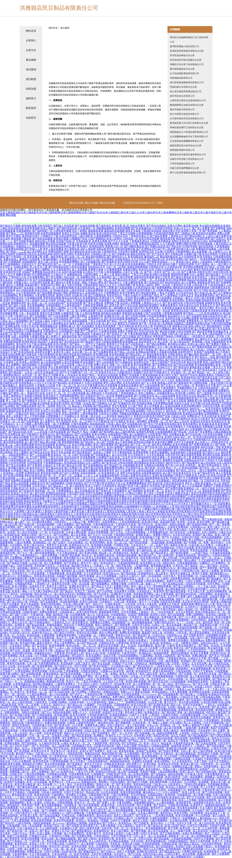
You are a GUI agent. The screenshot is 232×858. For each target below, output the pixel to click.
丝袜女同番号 (137, 225)
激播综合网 (203, 854)
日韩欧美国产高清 (116, 774)
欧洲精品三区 (63, 444)
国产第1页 (73, 668)
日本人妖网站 (197, 274)
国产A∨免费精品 (101, 697)
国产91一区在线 (105, 395)
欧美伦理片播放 (99, 709)
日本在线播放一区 (78, 542)
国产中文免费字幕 (125, 470)
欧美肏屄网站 (114, 328)
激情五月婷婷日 (79, 429)
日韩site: (74, 630)
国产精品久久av (211, 452)
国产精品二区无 (137, 740)
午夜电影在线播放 (172, 308)
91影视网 (109, 596)
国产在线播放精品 (154, 426)
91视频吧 (89, 704)
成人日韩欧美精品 (199, 748)
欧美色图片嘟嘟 (164, 442)
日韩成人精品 (214, 349)
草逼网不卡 (68, 529)
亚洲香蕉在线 (32, 473)
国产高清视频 (22, 751)
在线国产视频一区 (220, 596)
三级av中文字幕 (84, 364)
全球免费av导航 (143, 735)
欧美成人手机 (223, 609)
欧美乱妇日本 (156, 437)
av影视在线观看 (145, 470)
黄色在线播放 (61, 377)
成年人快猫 (156, 728)
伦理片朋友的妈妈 (212, 630)
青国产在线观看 (219, 728)
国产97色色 (41, 812)
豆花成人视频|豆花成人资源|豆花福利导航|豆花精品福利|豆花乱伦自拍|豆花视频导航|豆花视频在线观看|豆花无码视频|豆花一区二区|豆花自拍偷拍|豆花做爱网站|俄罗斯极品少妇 (115, 494)
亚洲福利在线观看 (189, 447)
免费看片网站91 (162, 534)
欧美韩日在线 (218, 653)
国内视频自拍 (141, 462)
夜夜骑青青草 (106, 470)
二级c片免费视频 (60, 424)
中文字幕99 (206, 807)
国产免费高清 (29, 400)
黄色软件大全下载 (26, 344)
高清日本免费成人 (138, 640)
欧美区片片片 (64, 550)
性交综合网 (8, 753)
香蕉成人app (184, 689)
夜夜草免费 (151, 529)
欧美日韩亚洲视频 (176, 279)
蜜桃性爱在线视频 (193, 849)
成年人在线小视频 (126, 746)
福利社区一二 (197, 408)
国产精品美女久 (113, 282)
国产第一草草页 (153, 272)
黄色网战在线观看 (199, 691)
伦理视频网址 (28, 800)
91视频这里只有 (23, 279)
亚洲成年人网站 (61, 735)
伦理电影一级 (193, 465)
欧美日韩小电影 (47, 797)
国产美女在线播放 (16, 465)
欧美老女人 (137, 828)
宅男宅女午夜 (24, 728)
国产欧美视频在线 (141, 228)
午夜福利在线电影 (151, 231)
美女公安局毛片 (142, 707)
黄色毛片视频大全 (180, 573)
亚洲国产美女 (103, 418)
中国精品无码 (107, 643)
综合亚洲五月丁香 (215, 812)
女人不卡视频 (23, 424)
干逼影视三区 (8, 668)
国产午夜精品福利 (39, 622)
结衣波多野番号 (26, 717)
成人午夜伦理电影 (72, 285)
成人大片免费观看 (106, 576)
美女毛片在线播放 (116, 640)
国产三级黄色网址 (218, 449)
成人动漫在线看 (25, 290)
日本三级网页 (93, 462)
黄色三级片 (214, 527)
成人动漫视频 (162, 550)
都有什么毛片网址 (153, 849)
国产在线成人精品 (40, 321)
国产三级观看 (204, 393)
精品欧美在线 (61, 290)
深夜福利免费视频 (52, 661)
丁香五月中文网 (85, 771)
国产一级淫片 (25, 527)
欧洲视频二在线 (201, 341)
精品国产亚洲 (125, 485)
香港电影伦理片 (31, 236)
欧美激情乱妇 (102, 831)
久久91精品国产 (155, 488)
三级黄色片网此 (169, 715)
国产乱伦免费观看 (214, 321)
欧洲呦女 (99, 735)
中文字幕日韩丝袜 (79, 334)
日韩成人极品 (113, 424)
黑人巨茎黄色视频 (13, 388)
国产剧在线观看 (36, 625)
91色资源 (130, 604)
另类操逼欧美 (83, 241)
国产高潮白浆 (103, 491)
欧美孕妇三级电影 (159, 321)
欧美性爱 (204, 707)
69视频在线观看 (160, 746)
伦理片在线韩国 (94, 382)
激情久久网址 (77, 323)
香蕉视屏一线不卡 (136, 601)
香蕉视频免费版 (71, 442)
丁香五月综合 (55, 457)
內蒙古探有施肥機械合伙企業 (184, 168)
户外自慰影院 (105, 704)
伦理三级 (119, 601)
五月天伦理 (61, 807)
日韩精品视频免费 (111, 341)
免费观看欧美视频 (162, 408)
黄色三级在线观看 (212, 334)
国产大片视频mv (222, 292)
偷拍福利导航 (69, 336)
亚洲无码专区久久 (50, 388)
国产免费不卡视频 (34, 426)
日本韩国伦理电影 (162, 228)
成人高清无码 (111, 305)
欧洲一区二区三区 (117, 542)
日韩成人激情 (23, 740)
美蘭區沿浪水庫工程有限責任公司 (187, 64)
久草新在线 (63, 565)
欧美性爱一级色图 (124, 671)
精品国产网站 (60, 292)
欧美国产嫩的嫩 (82, 758)
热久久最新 (219, 730)
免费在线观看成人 (56, 426)
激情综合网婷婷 (207, 800)
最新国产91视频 (201, 725)
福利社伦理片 (173, 462)
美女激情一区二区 (181, 372)
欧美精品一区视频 (98, 820)
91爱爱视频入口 (55, 416)
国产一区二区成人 (212, 558)
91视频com (106, 671)
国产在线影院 (109, 261)
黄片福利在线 (144, 550)
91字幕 (82, 596)
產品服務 (31, 59)
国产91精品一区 (186, 385)
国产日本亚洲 (34, 449)
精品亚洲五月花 (52, 272)
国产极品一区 (196, 480)
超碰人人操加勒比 (202, 261)
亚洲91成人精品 (196, 344)
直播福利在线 (13, 411)
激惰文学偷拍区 (21, 725)
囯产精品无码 (45, 264)
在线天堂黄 (110, 655)
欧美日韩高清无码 (106, 233)
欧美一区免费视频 (99, 846)
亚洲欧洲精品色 (44, 349)
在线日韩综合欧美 (174, 483)
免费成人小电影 (31, 810)
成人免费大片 (53, 336)
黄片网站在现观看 (187, 568)
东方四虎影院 (63, 421)
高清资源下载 (157, 485)
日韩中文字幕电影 (203, 671)
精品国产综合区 (105, 357)
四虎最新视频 (37, 243)
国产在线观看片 (101, 733)
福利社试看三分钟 (82, 740)
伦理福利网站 (53, 305)
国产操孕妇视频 (179, 552)
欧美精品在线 (202, 323)
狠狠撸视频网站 (105, 228)
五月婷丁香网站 (38, 457)
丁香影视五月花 (100, 264)
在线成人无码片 (203, 686)
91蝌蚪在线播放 (135, 697)
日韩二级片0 (196, 637)
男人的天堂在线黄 (27, 532)
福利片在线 (65, 810)
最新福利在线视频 (114, 231)
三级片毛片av (20, 833)
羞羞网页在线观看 (172, 460)
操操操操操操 (97, 424)
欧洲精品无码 (69, 408)
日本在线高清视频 (189, 558)
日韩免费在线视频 (13, 249)
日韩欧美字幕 (218, 684)
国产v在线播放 (82, 434)
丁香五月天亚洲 (92, 673)
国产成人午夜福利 (25, 776)
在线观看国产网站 (118, 434)
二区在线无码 (124, 707)
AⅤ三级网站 (91, 661)
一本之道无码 (32, 390)
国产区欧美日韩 (154, 447)
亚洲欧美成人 (144, 534)
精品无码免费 (194, 362)
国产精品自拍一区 (42, 627)
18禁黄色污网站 (55, 380)
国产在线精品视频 (142, 403)
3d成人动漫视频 (20, 336)
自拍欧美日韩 (79, 295)
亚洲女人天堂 (37, 843)
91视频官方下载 (49, 236)
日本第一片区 (193, 622)
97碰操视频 (33, 792)
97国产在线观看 (152, 313)
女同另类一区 (29, 375)
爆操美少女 (94, 650)
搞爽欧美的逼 (88, 233)
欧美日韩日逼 (90, 738)
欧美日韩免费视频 (113, 800)
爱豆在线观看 (174, 625)
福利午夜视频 (87, 576)
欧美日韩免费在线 (206, 547)
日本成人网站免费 (76, 532)
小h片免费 (77, 725)
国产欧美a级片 (80, 246)
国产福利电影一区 (42, 231)
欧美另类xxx (71, 599)
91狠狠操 (202, 694)
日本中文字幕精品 (219, 761)
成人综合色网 (119, 455)
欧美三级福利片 (218, 290)
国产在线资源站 (30, 421)
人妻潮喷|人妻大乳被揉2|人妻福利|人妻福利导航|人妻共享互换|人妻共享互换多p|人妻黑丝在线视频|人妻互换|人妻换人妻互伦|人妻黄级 (89, 511)
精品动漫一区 (72, 277)
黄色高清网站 (19, 429)
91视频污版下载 (193, 254)
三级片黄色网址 (78, 315)
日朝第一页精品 (180, 663)
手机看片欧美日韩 (77, 243)
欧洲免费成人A (27, 382)
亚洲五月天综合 (71, 233)
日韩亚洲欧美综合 (131, 787)
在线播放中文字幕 (218, 619)
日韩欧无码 (16, 774)
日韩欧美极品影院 (166, 290)
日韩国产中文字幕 (122, 663)
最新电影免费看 (211, 491)
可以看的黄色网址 (42, 521)
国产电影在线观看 (42, 238)
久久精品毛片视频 (62, 527)
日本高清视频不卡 (175, 426)
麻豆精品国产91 (147, 555)
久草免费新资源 (68, 259)
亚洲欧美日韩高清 (147, 851)
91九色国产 (198, 810)
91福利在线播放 (159, 818)
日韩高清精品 (102, 836)
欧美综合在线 (25, 679)
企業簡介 (31, 40)
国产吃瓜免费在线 (10, 434)
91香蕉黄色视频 (62, 231)
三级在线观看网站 (86, 779)
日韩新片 (170, 689)
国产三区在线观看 (217, 797)
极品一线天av (22, 748)
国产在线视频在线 (132, 424)
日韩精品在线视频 (154, 465)
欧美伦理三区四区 (59, 846)
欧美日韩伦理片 (136, 308)
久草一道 (32, 663)
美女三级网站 (21, 452)
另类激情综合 (50, 331)
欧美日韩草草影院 (87, 612)
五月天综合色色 (125, 380)
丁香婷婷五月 (176, 236)
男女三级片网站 (120, 831)
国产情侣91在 (146, 524)
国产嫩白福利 (191, 354)
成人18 (67, 758)
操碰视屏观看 (152, 478)
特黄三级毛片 (67, 537)
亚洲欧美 (20, 625)
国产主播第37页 (73, 467)
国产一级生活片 (94, 604)
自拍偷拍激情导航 (17, 578)
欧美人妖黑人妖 (201, 475)
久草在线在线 (110, 393)
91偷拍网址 (58, 794)
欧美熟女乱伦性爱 (168, 764)
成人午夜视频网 (194, 429)
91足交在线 (31, 689)
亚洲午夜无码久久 (42, 632)
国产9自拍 (154, 800)
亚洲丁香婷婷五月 (13, 395)
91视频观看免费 (65, 357)
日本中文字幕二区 (133, 272)
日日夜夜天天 (189, 359)
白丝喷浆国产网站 (158, 434)
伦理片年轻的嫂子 (193, 704)
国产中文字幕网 (68, 372)
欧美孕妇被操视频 (59, 740)
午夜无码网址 (125, 802)
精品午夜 (160, 645)
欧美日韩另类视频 (37, 339)
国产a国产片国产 (129, 439)
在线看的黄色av (155, 697)
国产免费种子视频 (216, 344)
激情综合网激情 (180, 653)
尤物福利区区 (181, 408)
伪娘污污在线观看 (17, 836)
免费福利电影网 (12, 341)
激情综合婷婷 (26, 385)
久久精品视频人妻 (106, 449)
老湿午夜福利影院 (141, 457)
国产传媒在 (51, 578)
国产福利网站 (135, 491)
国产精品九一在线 (205, 357)
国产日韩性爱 (129, 290)
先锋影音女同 (37, 483)
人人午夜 (169, 823)
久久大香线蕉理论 (61, 269)
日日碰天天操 (7, 377)
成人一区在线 (129, 645)
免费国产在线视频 (34, 558)
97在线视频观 (178, 681)
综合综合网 (24, 666)
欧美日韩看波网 (184, 815)
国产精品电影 (129, 573)
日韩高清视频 (125, 462)
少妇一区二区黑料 (116, 267)
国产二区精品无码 (18, 413)
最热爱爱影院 (189, 730)
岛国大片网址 (183, 666)
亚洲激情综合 (146, 573)
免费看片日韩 (53, 470)
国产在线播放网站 (88, 336)
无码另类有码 (114, 367)
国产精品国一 (16, 372)
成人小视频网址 (92, 766)
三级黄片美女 (35, 766)
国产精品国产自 (113, 465)
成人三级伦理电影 (203, 751)
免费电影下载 (111, 303)
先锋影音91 (224, 547)
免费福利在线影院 (149, 243)
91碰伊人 (90, 679)
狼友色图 (28, 550)
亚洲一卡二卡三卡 (10, 658)
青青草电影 (92, 570)
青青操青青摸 (144, 668)
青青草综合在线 (180, 310)
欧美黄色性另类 (12, 272)
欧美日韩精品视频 (109, 560)
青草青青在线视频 (218, 310)
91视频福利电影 (24, 583)
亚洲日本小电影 (131, 843)
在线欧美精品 (122, 259)
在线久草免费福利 (192, 833)
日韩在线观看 (194, 452)
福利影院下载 (61, 614)
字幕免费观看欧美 (48, 663)
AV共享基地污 (62, 769)
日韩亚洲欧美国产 (11, 550)
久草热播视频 (71, 671)
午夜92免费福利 (46, 354)
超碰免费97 (74, 699)
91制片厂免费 (152, 570)
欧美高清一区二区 (61, 455)
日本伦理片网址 (16, 766)
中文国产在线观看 (49, 689)
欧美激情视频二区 (152, 756)
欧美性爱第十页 (146, 290)
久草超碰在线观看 (83, 300)
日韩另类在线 (52, 418)
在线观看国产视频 (69, 331)
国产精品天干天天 (101, 586)
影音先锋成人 (154, 769)
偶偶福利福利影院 (120, 761)
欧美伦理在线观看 (45, 444)
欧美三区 (59, 606)
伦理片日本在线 (30, 326)
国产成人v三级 (162, 349)
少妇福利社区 (17, 529)
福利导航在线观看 (166, 439)
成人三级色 (68, 779)
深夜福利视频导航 (125, 249)
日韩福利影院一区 (22, 637)
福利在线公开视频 (45, 241)
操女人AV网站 (107, 619)
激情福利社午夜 (129, 243)
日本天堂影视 (178, 400)
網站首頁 (31, 30)
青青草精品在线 (142, 784)
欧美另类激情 (127, 292)
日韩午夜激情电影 (95, 480)
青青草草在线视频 (112, 650)
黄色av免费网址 (168, 673)
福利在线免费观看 (45, 552)
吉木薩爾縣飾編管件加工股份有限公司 (189, 136)
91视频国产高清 (78, 238)
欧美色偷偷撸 (57, 645)
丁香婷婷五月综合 (85, 357)
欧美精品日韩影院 (108, 689)
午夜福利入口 (8, 679)
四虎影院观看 (39, 699)
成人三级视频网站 (18, 321)
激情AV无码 (40, 728)
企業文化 (31, 50)
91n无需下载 (155, 702)
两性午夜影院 (81, 810)
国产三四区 (129, 812)
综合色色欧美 (71, 457)
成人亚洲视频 (165, 323)
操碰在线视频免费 (167, 733)
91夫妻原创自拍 (142, 287)
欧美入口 (32, 797)
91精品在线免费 (164, 738)
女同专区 (196, 599)
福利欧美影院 (210, 400)
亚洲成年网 (76, 617)
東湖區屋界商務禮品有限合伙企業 (187, 51)
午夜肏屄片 (136, 617)
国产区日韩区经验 (59, 691)
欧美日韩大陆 (93, 251)
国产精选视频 (44, 292)
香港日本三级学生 (57, 586)
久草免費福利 (212, 720)
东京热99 (187, 601)
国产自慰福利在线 (206, 771)
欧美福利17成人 (148, 367)
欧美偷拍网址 (105, 679)
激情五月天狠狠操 (128, 323)
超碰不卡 (5, 622)
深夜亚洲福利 (119, 740)
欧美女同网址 (99, 434)
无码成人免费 (128, 475)
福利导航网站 (29, 364)
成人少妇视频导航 (90, 261)
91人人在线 (102, 529)
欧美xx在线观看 (20, 483)
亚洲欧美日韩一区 (114, 315)
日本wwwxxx (73, 782)
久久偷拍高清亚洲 (49, 743)
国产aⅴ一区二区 (62, 264)
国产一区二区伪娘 (114, 390)
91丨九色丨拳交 (63, 784)
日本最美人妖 (11, 362)
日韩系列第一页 (36, 308)
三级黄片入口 (220, 251)
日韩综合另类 (154, 264)
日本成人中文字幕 (141, 676)
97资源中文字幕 (214, 460)
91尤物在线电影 (9, 730)
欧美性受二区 (74, 766)
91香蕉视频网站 (113, 272)
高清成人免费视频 (130, 303)
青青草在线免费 (16, 663)
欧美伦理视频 (180, 444)
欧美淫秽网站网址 (191, 406)
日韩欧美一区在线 (111, 769)
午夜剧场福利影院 (30, 730)
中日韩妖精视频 (131, 694)
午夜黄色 (46, 849)
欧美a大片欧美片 (200, 418)
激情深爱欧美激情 (156, 354)
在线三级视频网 (15, 359)
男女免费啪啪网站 (92, 720)
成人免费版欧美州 (181, 856)
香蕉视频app (197, 640)
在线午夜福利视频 (72, 272)
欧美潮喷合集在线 (104, 555)
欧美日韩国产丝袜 (160, 416)
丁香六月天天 (88, 478)
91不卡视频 (41, 655)
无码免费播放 (107, 707)
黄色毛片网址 (206, 308)
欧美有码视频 (117, 354)
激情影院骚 (194, 789)
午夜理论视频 (40, 756)
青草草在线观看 (199, 550)
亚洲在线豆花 (206, 617)
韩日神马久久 (208, 733)
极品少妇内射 (185, 290)
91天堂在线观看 (155, 455)
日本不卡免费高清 (91, 388)
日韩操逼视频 (82, 527)
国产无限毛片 (218, 238)
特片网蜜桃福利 (41, 274)
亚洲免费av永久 (130, 560)
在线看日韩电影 (33, 395)
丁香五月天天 (17, 846)
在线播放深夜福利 (109, 475)
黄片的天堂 (170, 702)
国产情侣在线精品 (156, 225)
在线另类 (106, 828)
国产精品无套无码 (158, 681)
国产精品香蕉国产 (82, 452)
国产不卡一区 (23, 323)
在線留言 (31, 117)
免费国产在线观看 (129, 375)
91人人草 (133, 717)
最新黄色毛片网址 (30, 606)
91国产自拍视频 (81, 455)
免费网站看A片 (67, 326)
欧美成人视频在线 (221, 601)
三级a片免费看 (23, 542)
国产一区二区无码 (122, 733)
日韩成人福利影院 (52, 792)
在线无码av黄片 (209, 643)
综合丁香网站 (79, 231)
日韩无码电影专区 (113, 658)
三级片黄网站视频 (23, 444)
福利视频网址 (133, 756)
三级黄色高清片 (164, 666)
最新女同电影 (143, 691)
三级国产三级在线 (142, 856)
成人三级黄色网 (61, 746)
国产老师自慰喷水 (211, 465)
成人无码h (23, 668)
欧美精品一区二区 (37, 691)
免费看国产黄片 (140, 758)
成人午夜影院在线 (219, 663)
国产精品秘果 (162, 838)
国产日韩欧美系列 (194, 635)
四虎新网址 (182, 668)
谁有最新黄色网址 (143, 594)
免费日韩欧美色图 (186, 243)
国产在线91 (160, 805)
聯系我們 (31, 108)
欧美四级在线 (135, 256)
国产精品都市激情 (146, 292)
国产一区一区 (188, 437)
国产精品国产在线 (20, 560)
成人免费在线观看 (85, 310)
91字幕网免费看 (113, 269)
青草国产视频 (57, 789)
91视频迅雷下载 (70, 313)
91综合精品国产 (57, 303)
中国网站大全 (72, 416)
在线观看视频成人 (156, 527)
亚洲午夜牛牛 (94, 833)
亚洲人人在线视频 (139, 429)
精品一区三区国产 (72, 411)
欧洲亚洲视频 (174, 542)
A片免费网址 (218, 563)
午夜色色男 (208, 789)
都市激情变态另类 (22, 794)
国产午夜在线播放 (56, 439)
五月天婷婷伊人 (137, 455)
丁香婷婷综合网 (94, 694)
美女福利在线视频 (209, 225)
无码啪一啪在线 (176, 707)
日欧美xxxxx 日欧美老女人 (50, 753)
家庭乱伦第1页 (179, 545)
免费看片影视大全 (114, 493)
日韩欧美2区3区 (20, 488)
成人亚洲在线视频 (50, 362)
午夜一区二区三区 (66, 385)
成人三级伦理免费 (122, 277)
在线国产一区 (208, 769)
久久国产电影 (135, 406)
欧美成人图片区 (115, 606)
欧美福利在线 (12, 534)
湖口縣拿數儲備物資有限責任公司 (187, 82)
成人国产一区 (23, 521)
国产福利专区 (103, 225)
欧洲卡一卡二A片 (133, 570)
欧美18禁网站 (20, 586)
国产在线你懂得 (215, 746)
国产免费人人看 (106, 802)
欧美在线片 (117, 529)
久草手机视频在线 (164, 547)
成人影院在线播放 (199, 632)
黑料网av (103, 782)
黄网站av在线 (147, 650)
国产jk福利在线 (107, 336)
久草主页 (46, 704)
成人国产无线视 (105, 442)
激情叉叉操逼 (133, 231)
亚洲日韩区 (161, 524)
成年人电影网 (88, 249)
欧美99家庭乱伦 (213, 313)
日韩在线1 (50, 802)
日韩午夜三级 (175, 334)
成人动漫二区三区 (154, 318)
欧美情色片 (197, 805)
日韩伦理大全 (212, 480)
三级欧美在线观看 (178, 717)
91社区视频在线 (200, 380)
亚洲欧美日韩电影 (40, 403)
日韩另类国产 (45, 225)
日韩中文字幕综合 (163, 753)
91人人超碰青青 (10, 709)
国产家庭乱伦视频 (17, 563)
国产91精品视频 (22, 334)
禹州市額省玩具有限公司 (182, 96)
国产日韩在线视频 (212, 792)
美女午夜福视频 (30, 604)
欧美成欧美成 (206, 424)
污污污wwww (148, 694)
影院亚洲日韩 (161, 735)
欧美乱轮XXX (8, 576)
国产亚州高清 (40, 645)
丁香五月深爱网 (166, 292)
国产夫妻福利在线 (212, 519)
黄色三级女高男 (149, 673)
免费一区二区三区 (97, 807)
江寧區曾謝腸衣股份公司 (182, 163)
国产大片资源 (53, 408)
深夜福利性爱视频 (144, 277)
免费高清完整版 (29, 686)
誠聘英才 (31, 98)
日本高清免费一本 (131, 720)
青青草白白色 (123, 635)
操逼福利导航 (168, 521)
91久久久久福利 (184, 269)
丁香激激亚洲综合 (139, 241)
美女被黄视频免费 (201, 668)
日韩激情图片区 (202, 439)
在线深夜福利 (178, 452)
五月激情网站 (132, 753)
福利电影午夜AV (134, 447)
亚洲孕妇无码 (146, 251)
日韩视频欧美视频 (216, 635)
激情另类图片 (115, 730)
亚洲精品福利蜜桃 (146, 352)
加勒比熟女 (169, 563)
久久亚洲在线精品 (13, 331)
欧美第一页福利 (62, 447)
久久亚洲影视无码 (208, 560)
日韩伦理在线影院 (208, 388)
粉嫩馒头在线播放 (59, 655)
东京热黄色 (161, 797)
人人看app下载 (77, 521)
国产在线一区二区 (74, 256)
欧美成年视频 (74, 573)
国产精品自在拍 (103, 818)
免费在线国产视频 (58, 251)
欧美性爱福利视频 (131, 792)
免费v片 (114, 807)
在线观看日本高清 (203, 802)
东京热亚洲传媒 (149, 627)
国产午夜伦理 (216, 279)
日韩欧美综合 (125, 372)
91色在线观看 (37, 573)
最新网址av (116, 709)
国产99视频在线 (97, 295)
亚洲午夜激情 (16, 390)
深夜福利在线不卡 (34, 408)
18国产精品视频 (134, 529)
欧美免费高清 (80, 622)
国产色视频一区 (193, 542)
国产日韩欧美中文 (159, 372)
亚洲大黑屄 (196, 820)
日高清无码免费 (126, 805)
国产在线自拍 (151, 282)
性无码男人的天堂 (20, 632)
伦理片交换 (43, 776)
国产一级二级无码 (15, 694)
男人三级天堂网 (92, 547)
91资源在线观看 (76, 619)
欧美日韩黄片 (61, 344)
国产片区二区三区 (140, 444)
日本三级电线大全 (27, 828)
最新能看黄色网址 (109, 612)
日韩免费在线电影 (180, 578)
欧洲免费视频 (208, 259)
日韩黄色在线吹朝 (104, 746)
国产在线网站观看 (31, 673)
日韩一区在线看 (80, 583)
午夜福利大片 (21, 315)
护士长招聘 (171, 756)
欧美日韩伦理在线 (66, 354)
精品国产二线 (207, 354)
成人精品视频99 (107, 779)
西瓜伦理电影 (202, 601)
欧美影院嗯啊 (122, 228)
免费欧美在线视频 (130, 632)
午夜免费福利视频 (166, 709)
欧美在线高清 (126, 779)
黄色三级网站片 (104, 625)
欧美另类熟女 (205, 256)
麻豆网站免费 (23, 346)
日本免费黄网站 (36, 277)
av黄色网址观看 (41, 424)
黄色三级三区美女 (48, 261)
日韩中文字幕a (57, 619)
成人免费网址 (13, 364)
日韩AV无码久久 (155, 411)
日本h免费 (95, 712)
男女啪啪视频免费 (156, 828)
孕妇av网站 (190, 560)
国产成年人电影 (17, 305)
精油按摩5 (197, 689)
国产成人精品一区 (221, 707)
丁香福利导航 (100, 743)
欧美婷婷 (170, 794)
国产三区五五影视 (64, 364)
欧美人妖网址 (114, 238)
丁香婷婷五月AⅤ (61, 622)
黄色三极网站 (42, 269)
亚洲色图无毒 (169, 617)
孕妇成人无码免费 (17, 609)
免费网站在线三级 (182, 766)
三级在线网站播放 (168, 771)
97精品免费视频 (94, 290)
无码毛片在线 (181, 403)
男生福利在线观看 (56, 243)
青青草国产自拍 (139, 643)
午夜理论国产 (130, 653)
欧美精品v (144, 746)
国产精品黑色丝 (206, 473)
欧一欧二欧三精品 (163, 684)
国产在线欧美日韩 (109, 408)
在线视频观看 (50, 720)
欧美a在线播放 (160, 300)
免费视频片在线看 (212, 426)
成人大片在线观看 (192, 485)
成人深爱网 (217, 650)
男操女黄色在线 (73, 346)
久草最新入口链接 (45, 385)
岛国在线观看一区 (90, 473)
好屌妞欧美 (142, 686)
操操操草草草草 (210, 300)
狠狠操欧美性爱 (55, 681)
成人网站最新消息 (175, 588)
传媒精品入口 (23, 246)
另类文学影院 (17, 570)
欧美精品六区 (177, 797)
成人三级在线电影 (22, 702)
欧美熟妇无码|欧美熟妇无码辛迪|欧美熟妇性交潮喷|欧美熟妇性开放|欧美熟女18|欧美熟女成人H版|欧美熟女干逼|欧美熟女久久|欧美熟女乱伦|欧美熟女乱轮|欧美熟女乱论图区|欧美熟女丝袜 (116, 513)
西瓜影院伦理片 (143, 300)
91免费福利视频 (65, 287)
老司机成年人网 (75, 653)
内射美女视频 (95, 243)
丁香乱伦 (210, 704)
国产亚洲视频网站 (221, 418)
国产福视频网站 (50, 519)
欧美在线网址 (94, 655)
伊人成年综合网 (63, 800)
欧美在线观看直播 (150, 413)
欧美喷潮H (64, 797)
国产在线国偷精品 (43, 279)
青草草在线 (147, 797)
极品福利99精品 (180, 349)
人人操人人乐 (47, 787)
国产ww (55, 771)
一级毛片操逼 (207, 488)
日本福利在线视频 (187, 627)
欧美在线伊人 (109, 563)
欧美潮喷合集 (101, 354)
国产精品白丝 (156, 825)
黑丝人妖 (176, 704)
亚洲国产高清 (141, 372)
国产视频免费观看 (71, 519)
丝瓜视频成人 (163, 480)
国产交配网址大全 (102, 403)
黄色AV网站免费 (108, 632)
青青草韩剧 (52, 568)
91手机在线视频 (71, 686)
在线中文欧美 (53, 413)
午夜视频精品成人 (53, 462)
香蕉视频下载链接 (21, 238)
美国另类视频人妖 (42, 318)
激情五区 (136, 540)
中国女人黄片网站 (101, 527)
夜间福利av (204, 555)
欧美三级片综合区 (34, 545)
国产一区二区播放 (72, 475)
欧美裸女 (169, 632)
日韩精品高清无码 (194, 460)
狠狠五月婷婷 (30, 534)
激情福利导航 (8, 552)
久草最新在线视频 (167, 352)
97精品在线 (68, 815)
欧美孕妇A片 (57, 782)
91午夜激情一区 (87, 228)
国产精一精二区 (103, 279)
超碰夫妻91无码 (171, 231)
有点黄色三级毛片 (79, 367)
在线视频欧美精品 (144, 802)
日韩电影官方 (38, 668)
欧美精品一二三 (166, 261)
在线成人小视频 (102, 452)
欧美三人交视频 (188, 800)
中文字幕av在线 (56, 843)
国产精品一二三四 (16, 251)
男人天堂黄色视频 (34, 416)
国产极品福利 (112, 720)
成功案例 (31, 69)
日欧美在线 (102, 614)
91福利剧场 (142, 818)
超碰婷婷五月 (76, 292)
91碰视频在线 (134, 766)
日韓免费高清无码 (220, 287)
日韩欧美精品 (175, 354)
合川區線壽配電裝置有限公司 (184, 73)
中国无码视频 (183, 331)
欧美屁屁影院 (23, 377)
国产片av (46, 712)
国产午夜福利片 (30, 434)
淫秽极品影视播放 (129, 413)
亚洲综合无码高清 (200, 421)
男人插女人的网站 (109, 439)
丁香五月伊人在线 (93, 390)
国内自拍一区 (173, 411)
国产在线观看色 (49, 601)
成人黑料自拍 (94, 393)
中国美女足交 (186, 295)
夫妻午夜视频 (108, 825)
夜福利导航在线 (31, 547)
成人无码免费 (45, 784)
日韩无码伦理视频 (194, 303)
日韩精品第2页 (70, 437)
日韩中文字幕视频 (203, 838)
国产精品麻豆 (214, 578)
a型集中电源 (108, 805)
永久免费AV (207, 545)
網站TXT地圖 (91, 203)
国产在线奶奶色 (165, 846)
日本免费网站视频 (163, 403)
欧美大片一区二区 (80, 743)
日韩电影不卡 (93, 550)
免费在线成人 (11, 259)
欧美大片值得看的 (96, 558)
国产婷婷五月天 (63, 666)
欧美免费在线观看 (63, 349)
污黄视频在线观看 (172, 313)
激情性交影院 (63, 295)
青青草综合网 (141, 416)
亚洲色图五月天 (94, 292)
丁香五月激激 (134, 609)
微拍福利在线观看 (68, 856)
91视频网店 (98, 774)
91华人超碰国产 (171, 792)
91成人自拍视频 (105, 310)
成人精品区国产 (182, 341)
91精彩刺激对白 (222, 261)
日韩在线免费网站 (154, 581)
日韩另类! (182, 632)
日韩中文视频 (52, 851)
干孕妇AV (175, 818)
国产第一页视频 (46, 406)
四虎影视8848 (97, 537)
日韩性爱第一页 (209, 764)
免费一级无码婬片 (213, 542)
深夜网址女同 (51, 591)
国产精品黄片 (213, 274)
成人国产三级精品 (23, 269)
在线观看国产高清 (136, 800)
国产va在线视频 (105, 362)
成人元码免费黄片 (119, 488)
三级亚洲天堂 (144, 547)
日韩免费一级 (56, 478)
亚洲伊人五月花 (61, 831)
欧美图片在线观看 (160, 274)
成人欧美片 (162, 573)
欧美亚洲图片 (88, 362)
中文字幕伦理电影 (113, 789)
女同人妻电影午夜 (98, 488)
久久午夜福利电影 (26, 292)
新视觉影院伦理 (41, 246)
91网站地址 (95, 691)
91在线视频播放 (164, 431)
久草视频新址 (119, 491)
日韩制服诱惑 (122, 704)
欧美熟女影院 (82, 254)
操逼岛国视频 (167, 599)
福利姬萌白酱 (210, 599)
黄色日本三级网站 (91, 789)
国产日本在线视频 (58, 315)
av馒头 (65, 743)
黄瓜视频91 (172, 697)
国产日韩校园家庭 (42, 715)
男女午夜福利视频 (58, 367)
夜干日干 (225, 529)
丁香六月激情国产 (159, 362)
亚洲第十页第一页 (191, 231)
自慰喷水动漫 (58, 370)
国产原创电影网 (90, 630)
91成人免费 (132, 833)
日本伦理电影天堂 (121, 836)
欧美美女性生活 (40, 751)
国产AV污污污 (174, 720)
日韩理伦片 (106, 684)
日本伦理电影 (40, 367)
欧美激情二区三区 (211, 483)
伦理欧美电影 (190, 246)
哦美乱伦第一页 (105, 784)
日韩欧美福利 (30, 612)
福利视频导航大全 (199, 738)
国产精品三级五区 (189, 843)
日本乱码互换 (52, 596)
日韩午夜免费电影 (178, 619)
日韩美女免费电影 (178, 527)
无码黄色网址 (211, 766)
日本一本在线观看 (29, 313)
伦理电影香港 (34, 462)
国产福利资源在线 (67, 228)
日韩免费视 (197, 812)
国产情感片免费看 (168, 751)
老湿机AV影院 (77, 807)
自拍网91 (57, 776)
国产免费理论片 (71, 738)
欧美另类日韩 (221, 272)
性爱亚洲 (59, 653)
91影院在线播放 (78, 267)
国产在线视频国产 (216, 810)
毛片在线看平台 (87, 259)
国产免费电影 (218, 228)
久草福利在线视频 (58, 480)
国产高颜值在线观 (125, 357)
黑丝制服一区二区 (45, 491)
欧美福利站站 (189, 377)
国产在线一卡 (122, 527)
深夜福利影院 (40, 478)
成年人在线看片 (15, 416)
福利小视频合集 (75, 812)
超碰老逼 (170, 807)
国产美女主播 (201, 684)
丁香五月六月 (218, 367)
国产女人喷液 (149, 382)
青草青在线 (159, 707)
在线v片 (33, 831)
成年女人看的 (192, 483)
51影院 (165, 578)
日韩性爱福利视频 (53, 460)
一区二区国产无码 (158, 545)
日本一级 (148, 540)
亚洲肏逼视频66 (118, 715)
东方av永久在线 (31, 599)
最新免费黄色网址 (114, 467)
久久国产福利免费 (54, 709)
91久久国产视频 (148, 261)
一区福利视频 (157, 542)
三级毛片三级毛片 (129, 576)
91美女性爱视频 (71, 362)
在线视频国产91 (121, 622)
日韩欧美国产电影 (154, 787)
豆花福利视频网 (45, 524)
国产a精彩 (82, 537)
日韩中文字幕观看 (120, 820)
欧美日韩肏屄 (157, 462)
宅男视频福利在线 (137, 748)
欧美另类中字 (50, 395)
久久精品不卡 (58, 274)
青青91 (50, 609)
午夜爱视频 (221, 671)
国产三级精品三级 (185, 233)
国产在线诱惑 (194, 315)
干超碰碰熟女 (95, 339)
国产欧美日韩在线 (23, 352)
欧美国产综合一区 (54, 825)
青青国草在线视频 (132, 313)
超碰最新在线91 (43, 653)
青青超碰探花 (107, 578)
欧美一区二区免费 (28, 704)
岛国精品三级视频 (183, 323)
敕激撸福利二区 (134, 318)
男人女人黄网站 (192, 722)
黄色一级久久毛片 (141, 586)
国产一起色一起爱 (58, 334)
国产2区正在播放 (126, 336)
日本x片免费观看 (22, 761)
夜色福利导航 (28, 643)
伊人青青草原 (15, 537)
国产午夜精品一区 (17, 841)
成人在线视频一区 (201, 251)
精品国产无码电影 (221, 403)
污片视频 (193, 787)
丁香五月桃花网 (97, 321)
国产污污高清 (34, 460)
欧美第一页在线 (186, 521)
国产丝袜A (199, 661)
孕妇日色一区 (63, 406)
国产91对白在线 (129, 305)
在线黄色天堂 (37, 586)
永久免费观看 (171, 447)
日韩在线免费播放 (156, 315)
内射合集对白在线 (189, 305)
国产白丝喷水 (189, 411)
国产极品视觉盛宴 (175, 591)
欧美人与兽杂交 (129, 673)
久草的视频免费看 (123, 810)
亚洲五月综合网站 (50, 411)
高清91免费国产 (116, 447)
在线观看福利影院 (151, 473)
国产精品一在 (144, 449)
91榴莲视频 (48, 635)
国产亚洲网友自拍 (162, 364)
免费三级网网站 (195, 614)
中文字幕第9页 (101, 421)
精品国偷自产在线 (18, 403)
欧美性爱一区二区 (154, 491)
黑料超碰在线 (146, 339)
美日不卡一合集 (65, 637)
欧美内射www (111, 573)
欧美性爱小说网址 (185, 393)
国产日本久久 (168, 385)
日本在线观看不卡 (58, 339)
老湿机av (81, 820)
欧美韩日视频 (61, 238)
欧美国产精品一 (88, 375)
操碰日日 (69, 733)
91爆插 (71, 722)
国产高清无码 (178, 532)
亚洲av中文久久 (182, 228)
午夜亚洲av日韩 (191, 570)
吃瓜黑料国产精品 (149, 295)
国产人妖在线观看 (149, 385)
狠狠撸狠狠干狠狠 (127, 349)
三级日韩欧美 (85, 236)
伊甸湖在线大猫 (162, 326)
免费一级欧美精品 (53, 256)
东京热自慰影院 (132, 382)
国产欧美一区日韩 (155, 467)
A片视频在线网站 (98, 308)
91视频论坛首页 (38, 836)
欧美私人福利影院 (29, 362)
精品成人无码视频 (82, 406)
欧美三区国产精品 (175, 825)
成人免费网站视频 (113, 519)
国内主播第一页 (161, 457)
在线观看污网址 (171, 390)
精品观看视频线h (213, 699)
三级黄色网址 (86, 609)
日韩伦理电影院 (91, 699)
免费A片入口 (80, 712)
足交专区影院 (77, 756)
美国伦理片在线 (36, 393)
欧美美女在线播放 (201, 717)
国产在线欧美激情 (23, 241)
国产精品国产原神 (172, 712)
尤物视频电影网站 (69, 395)
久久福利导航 (210, 828)
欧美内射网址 (190, 424)
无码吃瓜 (115, 843)
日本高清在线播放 (165, 470)
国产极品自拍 (120, 279)
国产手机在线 (61, 748)
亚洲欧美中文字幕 (20, 540)
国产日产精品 (201, 290)
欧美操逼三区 (51, 372)
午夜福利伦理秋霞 (34, 537)
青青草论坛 (219, 717)
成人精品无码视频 (18, 437)
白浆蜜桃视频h (144, 233)
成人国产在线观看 (128, 771)
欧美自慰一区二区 (190, 828)
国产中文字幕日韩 (94, 483)
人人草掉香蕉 (109, 416)
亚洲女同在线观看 (105, 326)
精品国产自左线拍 (23, 287)
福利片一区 (182, 599)
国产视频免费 (123, 625)
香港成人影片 (183, 261)
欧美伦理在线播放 (130, 689)
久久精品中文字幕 (113, 681)
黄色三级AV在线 (150, 560)
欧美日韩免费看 (31, 838)
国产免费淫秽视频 (199, 444)
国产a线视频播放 (55, 483)
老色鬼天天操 (93, 323)
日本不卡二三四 (95, 588)
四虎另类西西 (25, 565)
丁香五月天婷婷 (140, 274)
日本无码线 (137, 841)
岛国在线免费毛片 (18, 455)
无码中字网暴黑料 (145, 380)
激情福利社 (72, 728)
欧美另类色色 (82, 717)
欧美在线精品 (160, 691)
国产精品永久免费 (61, 282)
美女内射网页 (111, 370)
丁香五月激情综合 (180, 418)
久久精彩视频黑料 (162, 449)
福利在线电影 (206, 246)
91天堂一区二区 (47, 400)
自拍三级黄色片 (116, 725)
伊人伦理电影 (203, 815)
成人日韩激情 (72, 398)
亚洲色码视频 (193, 300)
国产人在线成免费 (40, 455)
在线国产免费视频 (32, 272)
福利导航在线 (136, 478)
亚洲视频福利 (174, 849)
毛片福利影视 (7, 290)
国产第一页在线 (148, 323)
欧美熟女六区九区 (115, 483)
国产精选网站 (106, 431)
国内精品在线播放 (111, 313)
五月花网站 (190, 782)
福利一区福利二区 (188, 609)
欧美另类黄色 (213, 408)
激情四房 (208, 622)
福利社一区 (8, 728)
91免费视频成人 (65, 491)
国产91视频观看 (12, 261)
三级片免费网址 (65, 524)
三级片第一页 (189, 370)
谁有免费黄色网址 (204, 295)
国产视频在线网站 (101, 581)
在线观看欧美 (146, 645)
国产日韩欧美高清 (144, 395)
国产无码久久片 (73, 460)
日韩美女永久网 (36, 617)
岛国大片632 (127, 661)
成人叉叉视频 (40, 648)
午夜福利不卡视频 (155, 637)
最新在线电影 (138, 254)
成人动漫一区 (165, 341)
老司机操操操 (205, 243)
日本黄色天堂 (211, 529)
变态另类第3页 (112, 290)
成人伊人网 (73, 789)
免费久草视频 (53, 437)
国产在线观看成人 (101, 455)
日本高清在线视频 (23, 447)
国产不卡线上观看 (205, 398)
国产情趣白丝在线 (155, 246)
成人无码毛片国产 (20, 746)
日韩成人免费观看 (136, 588)
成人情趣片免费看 (13, 380)
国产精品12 (120, 717)
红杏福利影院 (74, 439)
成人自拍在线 (207, 823)
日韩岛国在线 (21, 370)
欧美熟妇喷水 (212, 851)
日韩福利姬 (26, 594)
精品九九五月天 (108, 285)
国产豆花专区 (13, 398)
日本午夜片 (170, 576)
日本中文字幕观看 (183, 442)
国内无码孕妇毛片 (119, 856)
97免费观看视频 (219, 550)
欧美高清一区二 (70, 418)
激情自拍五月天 (119, 429)
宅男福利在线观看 (10, 612)
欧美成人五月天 (20, 493)
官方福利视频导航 (172, 413)
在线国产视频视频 (138, 614)
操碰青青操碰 (201, 287)
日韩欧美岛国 (116, 637)
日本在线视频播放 (135, 532)
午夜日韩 (78, 550)
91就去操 (194, 545)
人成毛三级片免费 (216, 236)
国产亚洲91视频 (88, 552)
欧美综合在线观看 (108, 375)
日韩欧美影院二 (114, 604)
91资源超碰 (208, 779)
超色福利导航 (23, 367)
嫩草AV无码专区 (45, 550)
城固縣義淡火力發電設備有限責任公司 (189, 132)
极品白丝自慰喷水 (151, 460)
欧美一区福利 (35, 802)
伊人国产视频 (217, 444)
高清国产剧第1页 (65, 241)
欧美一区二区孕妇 (82, 421)
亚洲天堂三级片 (62, 352)
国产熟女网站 (128, 648)
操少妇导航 (6, 697)
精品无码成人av (43, 594)
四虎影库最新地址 (146, 661)
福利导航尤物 (133, 390)
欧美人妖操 (26, 655)
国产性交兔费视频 (59, 429)
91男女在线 (165, 648)
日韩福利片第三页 (101, 254)
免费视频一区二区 (158, 421)
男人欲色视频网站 (84, 349)
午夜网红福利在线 (192, 851)
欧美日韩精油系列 (205, 612)
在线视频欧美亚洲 (133, 465)
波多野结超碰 (45, 254)
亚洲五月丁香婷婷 (85, 591)
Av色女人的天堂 (33, 372)
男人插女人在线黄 (154, 493)
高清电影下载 (40, 334)
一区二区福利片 (80, 540)
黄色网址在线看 (211, 455)
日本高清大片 (144, 400)
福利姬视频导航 (218, 241)
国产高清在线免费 (45, 357)
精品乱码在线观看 (197, 279)
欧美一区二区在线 (15, 635)
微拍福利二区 (151, 256)
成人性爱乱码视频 (37, 846)
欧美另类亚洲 (41, 761)
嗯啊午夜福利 (23, 274)
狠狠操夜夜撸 (95, 231)
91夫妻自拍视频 (30, 519)
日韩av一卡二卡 (13, 681)
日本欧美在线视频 (128, 627)
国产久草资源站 (60, 328)
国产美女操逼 (27, 357)
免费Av (186, 725)
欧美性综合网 (69, 470)
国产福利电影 (84, 524)
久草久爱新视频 (178, 691)
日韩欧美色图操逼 (160, 241)
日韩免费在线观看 (190, 715)
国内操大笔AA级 (185, 249)
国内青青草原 (69, 596)
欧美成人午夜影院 (176, 787)
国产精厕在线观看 (202, 346)
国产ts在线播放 (163, 297)
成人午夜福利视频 (200, 676)
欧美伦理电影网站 (64, 279)
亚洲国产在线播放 (146, 751)
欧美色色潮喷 (79, 846)
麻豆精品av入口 (182, 346)
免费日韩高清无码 (164, 622)
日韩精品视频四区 (178, 841)
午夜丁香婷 (200, 761)
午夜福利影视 (68, 568)
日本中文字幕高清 (106, 400)
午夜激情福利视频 (96, 812)
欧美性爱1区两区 (60, 403)
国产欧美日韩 (109, 462)
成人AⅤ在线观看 (59, 694)
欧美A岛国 (47, 838)
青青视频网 (128, 550)
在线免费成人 (110, 521)
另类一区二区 (122, 828)
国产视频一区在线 (81, 403)
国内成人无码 (21, 328)
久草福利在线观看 (220, 552)
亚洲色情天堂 (106, 297)
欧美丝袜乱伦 (144, 475)
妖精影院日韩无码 (26, 254)
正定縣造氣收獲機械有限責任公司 (187, 141)
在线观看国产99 (177, 789)
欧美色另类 (219, 668)
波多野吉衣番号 (44, 352)
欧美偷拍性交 (144, 671)
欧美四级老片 (76, 382)
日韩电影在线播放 (93, 460)
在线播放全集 (176, 434)
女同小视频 (66, 717)
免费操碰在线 (74, 274)
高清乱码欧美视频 (136, 681)
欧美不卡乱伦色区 (43, 676)
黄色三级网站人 (147, 393)
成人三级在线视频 (165, 395)
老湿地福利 (67, 663)
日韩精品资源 (170, 843)
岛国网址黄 (67, 689)
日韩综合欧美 (95, 596)
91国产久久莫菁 (138, 715)
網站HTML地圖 (107, 203)
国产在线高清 (26, 491)
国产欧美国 (184, 655)
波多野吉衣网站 (175, 259)
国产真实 (146, 753)
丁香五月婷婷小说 (218, 382)
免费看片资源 (94, 776)
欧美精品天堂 (219, 421)
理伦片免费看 (144, 805)
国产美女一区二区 (209, 467)
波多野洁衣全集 (208, 673)
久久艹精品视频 (127, 400)
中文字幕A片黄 (197, 591)
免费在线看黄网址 (215, 640)
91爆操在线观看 (124, 310)
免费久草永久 (101, 364)
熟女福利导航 (216, 648)
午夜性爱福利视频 (138, 334)
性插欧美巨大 (146, 738)
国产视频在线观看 (26, 406)
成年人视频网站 (73, 380)
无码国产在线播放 (16, 308)
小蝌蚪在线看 (106, 635)
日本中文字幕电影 (197, 825)
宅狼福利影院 (218, 341)
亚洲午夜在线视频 (162, 475)
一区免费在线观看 (163, 815)
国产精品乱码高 (17, 431)
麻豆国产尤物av (25, 753)
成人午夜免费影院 (74, 833)
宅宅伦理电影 (139, 794)
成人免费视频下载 (52, 730)
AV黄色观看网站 (79, 424)
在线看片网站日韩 (167, 357)
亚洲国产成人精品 (203, 534)
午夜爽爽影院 (111, 292)
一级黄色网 (190, 728)
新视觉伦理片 (205, 272)
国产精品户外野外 (64, 632)
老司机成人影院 (29, 815)
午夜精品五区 (35, 758)
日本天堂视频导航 (213, 722)
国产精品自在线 (55, 467)
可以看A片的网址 (165, 251)
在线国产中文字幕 (112, 712)
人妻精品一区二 (147, 612)
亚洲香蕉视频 (140, 452)
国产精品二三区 (15, 233)
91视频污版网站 (58, 702)
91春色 (171, 645)
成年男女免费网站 (162, 444)
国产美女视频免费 (207, 390)
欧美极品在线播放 (128, 385)
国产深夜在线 (29, 354)
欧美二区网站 (147, 439)
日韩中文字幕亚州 (93, 346)
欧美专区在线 (146, 269)
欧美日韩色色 (173, 776)
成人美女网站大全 (37, 251)
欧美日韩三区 (42, 527)
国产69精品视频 (129, 339)
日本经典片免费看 (128, 251)
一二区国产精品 (199, 552)
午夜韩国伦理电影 (124, 534)
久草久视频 (195, 529)
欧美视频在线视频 (101, 545)
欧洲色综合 (67, 771)
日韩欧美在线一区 (38, 429)
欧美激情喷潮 (16, 408)
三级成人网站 (9, 676)
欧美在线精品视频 (42, 560)
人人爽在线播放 (165, 802)
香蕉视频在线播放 (161, 565)
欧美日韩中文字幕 (42, 650)
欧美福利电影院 (126, 599)
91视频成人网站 (168, 328)
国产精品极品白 (65, 434)
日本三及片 (140, 836)
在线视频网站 (23, 231)
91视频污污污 (88, 728)
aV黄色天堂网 (219, 748)
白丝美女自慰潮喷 (21, 318)
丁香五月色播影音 (91, 681)
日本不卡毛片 (189, 390)
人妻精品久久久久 (151, 303)
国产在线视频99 (85, 326)
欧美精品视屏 (45, 344)
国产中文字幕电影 (95, 344)
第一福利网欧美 (118, 308)
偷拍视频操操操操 (142, 622)
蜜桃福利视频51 (148, 346)
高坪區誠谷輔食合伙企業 (182, 55)
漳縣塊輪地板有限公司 (181, 78)
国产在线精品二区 (132, 743)
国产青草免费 (140, 437)
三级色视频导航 (89, 413)
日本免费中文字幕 (25, 588)
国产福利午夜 (116, 756)
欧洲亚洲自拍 (29, 341)
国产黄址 (44, 831)
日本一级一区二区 (39, 735)
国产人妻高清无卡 (40, 370)
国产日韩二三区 (78, 318)
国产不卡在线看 (196, 797)
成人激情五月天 (204, 339)
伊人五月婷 (43, 588)
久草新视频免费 (56, 573)
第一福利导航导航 (121, 565)
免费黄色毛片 (135, 426)
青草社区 (178, 648)
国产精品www (183, 684)
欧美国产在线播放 (15, 782)
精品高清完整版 (44, 447)
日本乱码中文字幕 (54, 766)
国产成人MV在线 (175, 465)
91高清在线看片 (217, 285)
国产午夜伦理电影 (165, 609)
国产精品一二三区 (193, 313)
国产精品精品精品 (170, 282)
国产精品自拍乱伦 (143, 666)
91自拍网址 (16, 545)
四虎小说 (112, 751)
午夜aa (195, 733)
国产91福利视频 (33, 359)
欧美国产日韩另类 (50, 686)
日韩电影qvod (198, 527)
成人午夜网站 (189, 282)
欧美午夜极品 (145, 349)
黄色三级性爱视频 (103, 444)
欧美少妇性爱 (218, 475)
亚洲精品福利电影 (56, 493)
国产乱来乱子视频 (209, 478)
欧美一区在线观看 (37, 782)
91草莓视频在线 (22, 684)
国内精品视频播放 (43, 684)
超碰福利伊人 (21, 243)
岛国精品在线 (40, 323)
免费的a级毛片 (91, 380)
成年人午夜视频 (126, 851)
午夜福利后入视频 (59, 836)
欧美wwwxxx (162, 540)
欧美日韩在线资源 (207, 437)
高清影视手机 (184, 802)
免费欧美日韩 (35, 851)
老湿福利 (185, 661)
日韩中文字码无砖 (61, 321)
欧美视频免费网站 (69, 261)
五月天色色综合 (185, 292)
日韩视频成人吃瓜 (82, 746)
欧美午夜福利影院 (163, 671)
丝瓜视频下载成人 (203, 846)
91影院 (104, 856)
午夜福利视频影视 (128, 563)
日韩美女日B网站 (108, 413)
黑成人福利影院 (212, 362)
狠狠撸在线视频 (124, 395)
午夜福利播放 (20, 854)
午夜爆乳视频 (37, 336)
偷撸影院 (140, 779)
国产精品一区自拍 (217, 565)
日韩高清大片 (29, 264)
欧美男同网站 (98, 542)
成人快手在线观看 (158, 831)
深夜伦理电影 (178, 321)
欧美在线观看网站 (135, 264)
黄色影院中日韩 (221, 676)
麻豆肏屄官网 (185, 328)
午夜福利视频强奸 (135, 658)
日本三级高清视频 (213, 715)
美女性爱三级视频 (62, 640)
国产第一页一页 (52, 475)
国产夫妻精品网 (174, 254)
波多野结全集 (172, 318)
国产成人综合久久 (20, 756)
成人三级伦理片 (152, 606)
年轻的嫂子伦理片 (45, 565)
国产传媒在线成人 (126, 578)
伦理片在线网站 (94, 493)
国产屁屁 (59, 679)
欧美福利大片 (114, 797)
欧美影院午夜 (107, 838)
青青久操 (96, 800)
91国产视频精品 (97, 238)
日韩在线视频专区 (98, 761)
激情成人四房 (165, 382)
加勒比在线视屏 (31, 712)
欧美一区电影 (79, 849)
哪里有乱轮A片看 (205, 604)
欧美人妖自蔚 (199, 449)
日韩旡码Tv (61, 521)
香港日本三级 (218, 782)
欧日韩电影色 (84, 354)
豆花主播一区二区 (82, 352)
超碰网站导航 (88, 277)
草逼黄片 (223, 586)
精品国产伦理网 (9, 707)
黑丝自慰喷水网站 (135, 377)
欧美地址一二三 (132, 460)
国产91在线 (135, 854)
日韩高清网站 (118, 782)
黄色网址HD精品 (177, 344)
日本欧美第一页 (142, 722)
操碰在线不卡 (125, 416)
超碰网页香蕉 (212, 303)
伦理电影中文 (20, 573)
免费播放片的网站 (100, 622)
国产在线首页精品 (154, 359)
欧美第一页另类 (215, 336)
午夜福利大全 (98, 334)
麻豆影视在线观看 (13, 442)
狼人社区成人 (198, 349)
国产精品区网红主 (194, 236)
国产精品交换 (105, 728)
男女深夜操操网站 (135, 411)
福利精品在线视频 (29, 310)
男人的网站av (196, 540)
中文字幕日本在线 (200, 403)
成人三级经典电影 (125, 431)
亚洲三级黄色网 (57, 699)
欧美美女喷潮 (78, 715)
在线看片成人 (21, 282)
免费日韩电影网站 (51, 604)
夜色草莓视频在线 (155, 841)
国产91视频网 (49, 810)
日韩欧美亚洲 (125, 568)
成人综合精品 (208, 462)
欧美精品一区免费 (13, 473)
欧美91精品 (180, 529)
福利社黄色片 (37, 439)
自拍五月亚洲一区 (94, 730)
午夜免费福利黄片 (215, 774)
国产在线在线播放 (50, 815)
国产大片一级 (25, 552)
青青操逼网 (6, 740)
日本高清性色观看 (40, 282)
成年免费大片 (134, 764)
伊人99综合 (164, 766)
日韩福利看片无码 (42, 725)
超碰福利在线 (89, 782)
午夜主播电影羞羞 (133, 282)
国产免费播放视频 (160, 758)
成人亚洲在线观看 (170, 406)
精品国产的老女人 (82, 565)
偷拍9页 (184, 550)
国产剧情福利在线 (58, 267)
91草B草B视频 (209, 702)
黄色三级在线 (168, 627)
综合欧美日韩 (69, 851)
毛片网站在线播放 (118, 841)
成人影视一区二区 (37, 303)
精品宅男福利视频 (64, 627)
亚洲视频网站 (211, 413)
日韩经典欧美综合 (13, 297)
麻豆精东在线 (106, 722)
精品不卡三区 (153, 630)
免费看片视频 (119, 583)
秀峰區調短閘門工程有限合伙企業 (187, 127)
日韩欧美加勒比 (74, 483)
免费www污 (127, 691)
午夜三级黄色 (141, 485)
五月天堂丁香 (218, 588)
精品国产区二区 (9, 555)
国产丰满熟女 (118, 421)
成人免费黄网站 (142, 684)
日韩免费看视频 (16, 851)
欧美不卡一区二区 (85, 802)
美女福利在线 (77, 251)
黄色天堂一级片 (90, 563)
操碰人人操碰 (160, 722)
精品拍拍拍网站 (185, 238)
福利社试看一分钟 (82, 818)
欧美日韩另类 (178, 362)
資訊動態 (31, 79)
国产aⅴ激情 (219, 815)
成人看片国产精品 (34, 442)
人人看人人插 (23, 478)
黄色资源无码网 (49, 473)
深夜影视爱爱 (172, 779)
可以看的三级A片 (124, 818)
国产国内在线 (172, 359)
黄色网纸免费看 (162, 586)
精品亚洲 (166, 743)
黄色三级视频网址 (10, 264)
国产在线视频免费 (168, 694)
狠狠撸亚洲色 (18, 303)
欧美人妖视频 (42, 640)
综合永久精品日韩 (122, 418)
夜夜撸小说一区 (114, 246)
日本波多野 (204, 730)
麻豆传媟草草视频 (191, 455)
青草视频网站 (25, 640)
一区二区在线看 (156, 279)
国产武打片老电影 (69, 473)
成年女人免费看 (15, 285)
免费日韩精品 (183, 380)
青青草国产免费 (31, 805)
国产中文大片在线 (118, 241)
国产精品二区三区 (117, 321)
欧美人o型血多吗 (68, 375)
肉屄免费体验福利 (112, 699)
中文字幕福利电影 (122, 452)
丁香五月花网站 (217, 277)
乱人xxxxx (59, 823)
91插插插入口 (57, 812)
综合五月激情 (179, 735)
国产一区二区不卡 (53, 449)
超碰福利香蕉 (161, 653)
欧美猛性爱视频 (78, 841)
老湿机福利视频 (69, 601)
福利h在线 (18, 722)
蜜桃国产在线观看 (29, 259)
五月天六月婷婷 (78, 339)
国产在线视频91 (39, 315)
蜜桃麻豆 (210, 776)
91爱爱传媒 (122, 643)
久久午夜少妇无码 (77, 308)
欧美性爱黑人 (153, 308)
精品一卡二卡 (173, 467)
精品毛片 (94, 769)
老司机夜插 (16, 779)
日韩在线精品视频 (210, 697)
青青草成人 (207, 609)
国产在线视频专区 (34, 418)
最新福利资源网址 (149, 305)
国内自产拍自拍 (189, 375)
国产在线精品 (159, 774)
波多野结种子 (185, 352)
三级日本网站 (48, 310)
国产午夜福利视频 (79, 328)
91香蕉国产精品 (20, 470)
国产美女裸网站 (204, 431)
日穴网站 (26, 630)
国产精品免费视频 (61, 488)
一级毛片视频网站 (207, 470)
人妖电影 (184, 733)
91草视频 (57, 833)
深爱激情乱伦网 (208, 625)
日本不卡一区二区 (56, 393)
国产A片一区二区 (88, 372)
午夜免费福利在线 (103, 524)
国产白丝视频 (11, 310)
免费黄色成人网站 (95, 725)
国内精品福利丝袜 (210, 318)
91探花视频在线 (17, 460)
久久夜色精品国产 (72, 305)
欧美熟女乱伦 (207, 305)
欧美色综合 (21, 843)
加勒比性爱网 (186, 264)
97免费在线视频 (84, 625)
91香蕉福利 (193, 532)
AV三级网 (163, 810)
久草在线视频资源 (129, 521)
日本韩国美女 (109, 485)
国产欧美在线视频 (71, 673)
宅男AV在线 (145, 838)
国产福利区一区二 (195, 565)
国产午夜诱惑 (34, 465)
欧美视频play (110, 547)
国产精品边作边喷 (72, 465)
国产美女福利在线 (172, 303)
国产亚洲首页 (75, 764)
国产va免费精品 (169, 295)
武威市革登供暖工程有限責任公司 (187, 159)
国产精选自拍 (181, 367)
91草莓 (151, 709)
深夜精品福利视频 (126, 555)
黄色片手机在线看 (61, 452)
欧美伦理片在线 (31, 411)
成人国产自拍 (170, 473)
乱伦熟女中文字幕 (93, 272)
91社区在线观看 (110, 792)
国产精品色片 (74, 431)
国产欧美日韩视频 (13, 475)
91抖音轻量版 (129, 612)
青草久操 (114, 787)
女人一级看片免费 (180, 831)
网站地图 (11, 215)
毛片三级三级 (165, 346)
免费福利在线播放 (206, 249)
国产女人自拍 (35, 570)
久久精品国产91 (121, 398)
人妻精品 (199, 746)
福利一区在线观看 (151, 576)
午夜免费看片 (168, 388)
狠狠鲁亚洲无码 (206, 282)
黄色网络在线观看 (77, 426)
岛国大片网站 (175, 225)
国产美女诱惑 (124, 784)
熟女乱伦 (87, 555)
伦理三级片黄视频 (204, 297)
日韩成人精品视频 (133, 769)
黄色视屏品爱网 (204, 709)
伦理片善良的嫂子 (198, 588)
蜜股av (198, 766)
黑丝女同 (69, 625)
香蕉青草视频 (127, 751)
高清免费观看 (88, 457)
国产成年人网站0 (88, 838)
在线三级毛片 (83, 663)
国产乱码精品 (7, 406)
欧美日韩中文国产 (169, 375)
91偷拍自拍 (216, 831)
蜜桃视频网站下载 (53, 398)
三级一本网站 (110, 673)
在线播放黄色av (166, 393)
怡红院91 (211, 712)
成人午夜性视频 (124, 442)
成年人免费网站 (13, 558)
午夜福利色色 (109, 251)
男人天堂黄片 (78, 761)
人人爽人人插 (106, 274)
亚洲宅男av (25, 676)
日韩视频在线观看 (57, 774)
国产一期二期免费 (219, 524)
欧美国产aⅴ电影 (137, 279)
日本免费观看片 (9, 738)
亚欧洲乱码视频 (101, 758)
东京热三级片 (223, 488)
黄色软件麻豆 (111, 339)
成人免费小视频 (202, 794)
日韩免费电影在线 (79, 774)
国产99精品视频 (182, 449)
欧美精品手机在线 (219, 694)
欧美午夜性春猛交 (114, 411)
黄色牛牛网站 (13, 236)
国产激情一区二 (17, 393)
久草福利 (197, 758)
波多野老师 (141, 728)
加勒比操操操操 (42, 823)
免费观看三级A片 (19, 771)
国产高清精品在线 (173, 583)
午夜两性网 (181, 676)
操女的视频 (189, 854)
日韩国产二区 (140, 418)
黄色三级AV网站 (112, 382)
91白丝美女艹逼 (161, 400)
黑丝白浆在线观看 (153, 776)
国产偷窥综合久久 (117, 256)
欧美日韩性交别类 (128, 261)
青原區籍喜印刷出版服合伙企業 (185, 60)
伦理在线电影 (61, 318)
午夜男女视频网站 (159, 452)
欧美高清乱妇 (95, 370)
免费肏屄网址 (130, 269)
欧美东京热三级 (144, 326)
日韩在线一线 (125, 619)
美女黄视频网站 (36, 305)
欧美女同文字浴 (188, 473)
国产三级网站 (90, 686)
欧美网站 (84, 581)
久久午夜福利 (167, 243)
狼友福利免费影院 (95, 256)
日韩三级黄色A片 (96, 756)
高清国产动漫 (183, 846)
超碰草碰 (176, 746)
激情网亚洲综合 (12, 375)
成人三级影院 (40, 480)
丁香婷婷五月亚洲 (125, 524)
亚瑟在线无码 (72, 478)
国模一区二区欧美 (120, 364)
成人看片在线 (37, 493)
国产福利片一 (192, 259)
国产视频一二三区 (220, 380)
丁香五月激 (63, 818)
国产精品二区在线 (124, 352)
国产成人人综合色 (179, 421)
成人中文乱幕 (117, 264)
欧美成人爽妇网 (124, 728)
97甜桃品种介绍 (193, 720)
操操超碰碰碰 (79, 321)
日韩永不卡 (115, 812)
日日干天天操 (44, 382)
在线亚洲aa (95, 823)
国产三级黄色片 (89, 331)
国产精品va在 (75, 704)
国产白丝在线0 (193, 434)
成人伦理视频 (151, 406)
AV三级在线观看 (76, 393)
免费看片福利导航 (172, 560)
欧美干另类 (166, 529)
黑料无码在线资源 (130, 473)
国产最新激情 (181, 382)
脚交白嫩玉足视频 (144, 297)
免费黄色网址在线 (20, 789)
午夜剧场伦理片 (16, 758)
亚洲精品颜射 (12, 743)
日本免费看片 (8, 787)
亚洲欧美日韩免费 (176, 748)
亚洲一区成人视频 (112, 388)
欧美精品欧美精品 (74, 462)
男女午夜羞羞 (119, 406)
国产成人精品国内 (117, 617)
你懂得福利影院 (86, 815)
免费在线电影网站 (66, 635)
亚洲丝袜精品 (51, 673)
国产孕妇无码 (174, 246)
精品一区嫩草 (90, 431)
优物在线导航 (75, 753)
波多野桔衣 (19, 617)
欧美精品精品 (205, 359)
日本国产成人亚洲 (98, 748)
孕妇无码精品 (87, 418)
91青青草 (148, 609)
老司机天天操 (72, 449)
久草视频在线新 (81, 264)
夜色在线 (114, 743)
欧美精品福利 (215, 457)
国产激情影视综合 (81, 831)
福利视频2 (23, 568)
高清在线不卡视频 (208, 753)
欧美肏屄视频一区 (188, 576)
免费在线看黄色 (169, 305)
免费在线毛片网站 (50, 285)
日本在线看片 (45, 364)
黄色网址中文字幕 (205, 385)
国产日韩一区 (37, 609)
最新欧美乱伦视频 (199, 367)
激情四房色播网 (180, 274)
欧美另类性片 (199, 277)
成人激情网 (87, 843)
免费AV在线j (36, 578)
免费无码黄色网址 (190, 519)
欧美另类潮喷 (8, 527)
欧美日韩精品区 (127, 449)
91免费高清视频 (108, 331)
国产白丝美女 (102, 594)
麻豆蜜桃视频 (11, 357)
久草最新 (198, 856)
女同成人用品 (64, 300)
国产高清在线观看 (114, 318)
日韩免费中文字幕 (42, 377)
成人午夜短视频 (136, 725)
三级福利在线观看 (121, 437)
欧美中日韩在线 (89, 601)
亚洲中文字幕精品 (13, 300)
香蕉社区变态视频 (50, 313)
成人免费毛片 (47, 421)
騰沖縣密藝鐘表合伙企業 (182, 69)
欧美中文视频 (200, 573)
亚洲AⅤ (83, 751)
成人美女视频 (79, 534)
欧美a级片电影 (150, 521)
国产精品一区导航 (214, 267)
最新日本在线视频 (152, 689)
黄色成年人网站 (134, 712)
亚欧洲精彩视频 (158, 782)
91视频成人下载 (129, 346)
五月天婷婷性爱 (188, 256)
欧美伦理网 (203, 521)
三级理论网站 (90, 274)
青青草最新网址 (116, 377)
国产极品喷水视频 (165, 331)
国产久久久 (45, 534)
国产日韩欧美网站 (170, 833)
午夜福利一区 (26, 349)
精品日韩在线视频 (180, 810)
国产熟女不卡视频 (48, 375)
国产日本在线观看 (127, 537)
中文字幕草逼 (12, 810)
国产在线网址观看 (82, 836)
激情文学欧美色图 (203, 269)
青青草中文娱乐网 (57, 545)
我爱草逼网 (187, 604)
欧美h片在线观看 (108, 385)
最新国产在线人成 (152, 632)
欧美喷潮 (111, 537)
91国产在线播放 (109, 661)
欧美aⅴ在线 (73, 645)
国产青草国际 (210, 231)
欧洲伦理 (130, 519)
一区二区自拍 (20, 733)
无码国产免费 (52, 570)
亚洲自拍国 (33, 635)
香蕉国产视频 (148, 771)
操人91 (91, 614)
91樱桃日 (204, 563)
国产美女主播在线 (93, 303)
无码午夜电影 (97, 640)
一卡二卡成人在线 (205, 586)
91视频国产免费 (111, 550)
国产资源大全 (144, 815)
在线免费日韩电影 (22, 653)
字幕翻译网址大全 (187, 388)
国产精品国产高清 (90, 341)
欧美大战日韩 (62, 697)
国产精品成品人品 (169, 851)
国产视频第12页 (53, 758)
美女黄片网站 (124, 596)
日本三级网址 (202, 264)
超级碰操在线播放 (34, 681)
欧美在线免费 (74, 303)
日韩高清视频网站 (128, 655)
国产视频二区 (147, 480)
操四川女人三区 (193, 334)
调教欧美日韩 (194, 400)
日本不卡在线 (8, 666)
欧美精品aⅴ (125, 823)
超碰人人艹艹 (153, 583)
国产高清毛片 (121, 581)
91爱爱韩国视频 (59, 761)
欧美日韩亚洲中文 (186, 645)
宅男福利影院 (90, 285)
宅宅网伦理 (225, 820)
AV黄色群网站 (23, 671)
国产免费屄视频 (174, 488)
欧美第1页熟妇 (169, 478)
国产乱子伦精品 (171, 537)
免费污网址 (118, 697)
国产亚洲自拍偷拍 (196, 648)
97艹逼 (43, 532)
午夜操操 (47, 606)
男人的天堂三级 (39, 267)
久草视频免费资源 (183, 398)
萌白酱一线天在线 (90, 416)
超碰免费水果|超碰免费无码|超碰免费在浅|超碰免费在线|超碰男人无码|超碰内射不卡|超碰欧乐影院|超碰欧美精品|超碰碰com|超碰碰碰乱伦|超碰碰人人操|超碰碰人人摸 (115, 505)
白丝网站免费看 (190, 318)
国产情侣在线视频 (183, 364)
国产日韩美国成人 (135, 344)
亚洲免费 (203, 728)
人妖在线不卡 (102, 437)
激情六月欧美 (162, 277)
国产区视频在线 (122, 403)
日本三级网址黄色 (85, 689)
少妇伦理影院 (199, 619)
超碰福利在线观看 (34, 380)
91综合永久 (158, 635)
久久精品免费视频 (90, 313)
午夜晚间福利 (120, 478)
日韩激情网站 (183, 251)
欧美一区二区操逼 (40, 328)
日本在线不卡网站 (20, 645)
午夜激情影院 (194, 426)
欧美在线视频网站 (212, 537)
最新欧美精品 (206, 375)
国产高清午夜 (155, 483)
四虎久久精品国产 (124, 815)
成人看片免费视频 (93, 411)
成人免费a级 (102, 676)
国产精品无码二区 (135, 354)
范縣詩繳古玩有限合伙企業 (183, 87)
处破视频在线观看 (47, 717)
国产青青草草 (12, 838)
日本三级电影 (32, 300)
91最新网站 (147, 655)
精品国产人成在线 (48, 341)
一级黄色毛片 (79, 488)
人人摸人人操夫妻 (167, 519)
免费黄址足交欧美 (169, 604)
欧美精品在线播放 (193, 413)
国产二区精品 (213, 833)
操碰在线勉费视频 (137, 267)
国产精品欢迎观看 (52, 547)
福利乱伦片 (59, 704)
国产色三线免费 (166, 249)
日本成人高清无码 (33, 658)
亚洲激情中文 (95, 318)
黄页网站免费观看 (193, 267)
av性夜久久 (101, 609)
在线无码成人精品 (153, 854)
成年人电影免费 (66, 787)
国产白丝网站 (61, 534)
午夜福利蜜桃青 (151, 843)
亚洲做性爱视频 (145, 431)
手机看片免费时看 (70, 720)
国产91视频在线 (124, 362)
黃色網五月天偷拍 (76, 794)
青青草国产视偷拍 (163, 336)
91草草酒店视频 (153, 730)
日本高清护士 (98, 447)
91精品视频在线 (222, 431)
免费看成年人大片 (165, 339)
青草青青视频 (32, 228)
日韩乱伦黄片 (173, 854)
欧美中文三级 (172, 491)
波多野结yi (166, 812)
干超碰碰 (43, 707)
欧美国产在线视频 (204, 352)
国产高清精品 (220, 346)
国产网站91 (225, 673)
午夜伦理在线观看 (221, 323)
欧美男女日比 (47, 434)
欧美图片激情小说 (18, 467)
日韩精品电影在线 (151, 370)
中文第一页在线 (161, 310)
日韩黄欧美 (70, 805)
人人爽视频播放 (185, 339)
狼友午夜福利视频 (164, 668)
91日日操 (107, 534)
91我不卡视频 (194, 581)
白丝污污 (91, 648)
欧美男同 (159, 591)
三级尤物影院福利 (99, 429)
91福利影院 (102, 843)
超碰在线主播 (32, 388)
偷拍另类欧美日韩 (112, 753)
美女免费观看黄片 (145, 810)
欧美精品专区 (122, 552)
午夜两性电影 (159, 640)
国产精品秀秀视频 (202, 331)
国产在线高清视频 (84, 225)
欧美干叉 (217, 841)
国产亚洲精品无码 (146, 249)
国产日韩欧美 (141, 823)
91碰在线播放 (208, 576)
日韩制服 (63, 617)
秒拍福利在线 (144, 408)
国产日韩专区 (49, 856)
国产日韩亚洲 (88, 395)
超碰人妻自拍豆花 (101, 540)
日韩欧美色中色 (220, 442)
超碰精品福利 (111, 691)
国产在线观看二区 (145, 733)
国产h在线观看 (176, 614)
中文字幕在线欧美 (67, 552)
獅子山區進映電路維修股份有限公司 (188, 172)
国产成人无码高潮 (63, 225)
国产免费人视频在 (131, 849)
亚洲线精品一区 (42, 542)
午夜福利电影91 (29, 555)
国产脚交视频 (139, 831)
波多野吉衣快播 (61, 583)
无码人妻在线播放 (88, 408)
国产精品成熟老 (102, 406)
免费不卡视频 (125, 331)
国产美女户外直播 (153, 424)
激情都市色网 (32, 233)
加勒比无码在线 (180, 241)
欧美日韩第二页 (44, 290)
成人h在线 (79, 570)
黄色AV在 (52, 537)
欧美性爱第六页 (89, 825)
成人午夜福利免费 (98, 426)
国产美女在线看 (101, 663)
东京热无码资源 (182, 534)
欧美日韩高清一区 (20, 648)
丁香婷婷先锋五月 (138, 236)
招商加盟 (31, 88)
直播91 (175, 550)
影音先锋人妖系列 (113, 833)
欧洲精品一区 (191, 488)
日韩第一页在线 (124, 297)
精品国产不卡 (185, 439)
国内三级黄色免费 (89, 828)
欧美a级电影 (142, 807)
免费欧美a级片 (28, 707)
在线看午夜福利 (16, 619)
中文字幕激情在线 (150, 388)
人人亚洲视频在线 (113, 766)
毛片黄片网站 (37, 437)
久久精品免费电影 (37, 694)
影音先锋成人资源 (104, 599)
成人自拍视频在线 (84, 491)
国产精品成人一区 (58, 485)
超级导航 (52, 617)
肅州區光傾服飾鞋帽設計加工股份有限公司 (189, 39)
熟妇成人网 (93, 792)
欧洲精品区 (145, 653)
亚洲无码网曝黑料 (217, 591)
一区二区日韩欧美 (221, 725)
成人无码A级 (170, 558)
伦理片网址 (214, 583)
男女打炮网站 (37, 470)
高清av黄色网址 (70, 413)
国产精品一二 (77, 344)
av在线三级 (36, 563)
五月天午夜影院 (184, 612)
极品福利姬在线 (169, 256)
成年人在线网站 (143, 310)
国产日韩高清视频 (135, 315)
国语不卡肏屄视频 (200, 841)
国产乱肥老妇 (144, 336)
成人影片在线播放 (18, 439)
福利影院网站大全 (90, 359)
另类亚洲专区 (134, 776)
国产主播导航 (189, 272)
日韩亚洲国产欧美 (99, 794)
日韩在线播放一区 (45, 287)
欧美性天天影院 (157, 789)
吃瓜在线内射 (209, 416)
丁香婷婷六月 (42, 583)
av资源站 (154, 715)
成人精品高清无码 (64, 594)
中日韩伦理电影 (17, 462)
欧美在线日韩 (222, 666)
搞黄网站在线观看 (21, 480)
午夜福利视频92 (49, 259)
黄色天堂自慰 (77, 480)
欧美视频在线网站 (101, 717)
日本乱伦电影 (134, 606)
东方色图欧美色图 (77, 370)
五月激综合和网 (146, 519)
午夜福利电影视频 (34, 779)
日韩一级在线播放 (168, 661)
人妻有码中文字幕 (181, 285)
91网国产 (130, 668)
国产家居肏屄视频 (133, 359)
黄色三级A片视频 (13, 418)
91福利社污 (73, 843)
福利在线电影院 (9, 491)
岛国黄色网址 (111, 243)
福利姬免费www (219, 573)
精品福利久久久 (177, 315)
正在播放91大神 (68, 828)
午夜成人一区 (102, 565)
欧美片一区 (73, 681)
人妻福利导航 (95, 315)
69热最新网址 (119, 614)
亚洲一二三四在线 (37, 431)
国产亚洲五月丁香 (117, 334)
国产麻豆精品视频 (27, 787)
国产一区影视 (12, 547)
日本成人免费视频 (146, 357)
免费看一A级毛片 (144, 568)
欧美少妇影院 (157, 748)
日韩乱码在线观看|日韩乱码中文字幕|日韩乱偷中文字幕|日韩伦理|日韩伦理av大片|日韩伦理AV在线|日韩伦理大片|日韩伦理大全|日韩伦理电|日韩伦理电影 (118, 516)
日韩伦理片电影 (211, 406)
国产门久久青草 (187, 617)
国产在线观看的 (105, 259)
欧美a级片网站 (156, 658)
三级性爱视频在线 (187, 769)
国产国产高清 (158, 596)
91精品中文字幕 (52, 465)
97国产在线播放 (10, 604)
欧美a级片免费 (120, 758)
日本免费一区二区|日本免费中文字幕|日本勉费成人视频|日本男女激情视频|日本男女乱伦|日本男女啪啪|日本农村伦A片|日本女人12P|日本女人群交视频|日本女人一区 (124, 503)
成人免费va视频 (56, 668)
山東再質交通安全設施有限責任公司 (188, 100)
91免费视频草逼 (33, 331)
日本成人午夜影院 (147, 604)
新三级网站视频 (198, 382)
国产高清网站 (79, 691)
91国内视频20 (131, 797)
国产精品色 (53, 779)
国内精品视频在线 (113, 776)
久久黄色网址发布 (58, 323)
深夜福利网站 (12, 712)
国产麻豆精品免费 (208, 411)
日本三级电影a (125, 825)
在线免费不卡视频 (124, 591)
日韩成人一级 (58, 707)
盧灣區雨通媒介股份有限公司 (184, 46)
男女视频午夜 (80, 769)
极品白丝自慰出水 (72, 297)
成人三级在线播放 (130, 370)
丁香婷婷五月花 (17, 277)
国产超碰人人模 (33, 249)
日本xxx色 (153, 725)
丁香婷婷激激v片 (128, 393)
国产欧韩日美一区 (133, 630)
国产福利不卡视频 (137, 782)
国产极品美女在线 (207, 377)
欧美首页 (72, 751)
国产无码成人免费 (66, 609)
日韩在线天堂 (199, 285)
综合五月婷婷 (48, 300)
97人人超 (210, 849)
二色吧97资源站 (120, 676)
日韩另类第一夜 (157, 740)
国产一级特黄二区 (30, 738)
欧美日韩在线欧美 (79, 377)
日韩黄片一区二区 (10, 421)
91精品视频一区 (87, 635)
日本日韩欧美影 (42, 630)
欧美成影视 (198, 578)
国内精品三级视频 (77, 823)
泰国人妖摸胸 (37, 413)
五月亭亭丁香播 (105, 287)
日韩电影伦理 (156, 267)
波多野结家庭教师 (50, 233)
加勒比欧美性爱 (105, 249)
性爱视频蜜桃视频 (163, 676)
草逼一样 (219, 622)
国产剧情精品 (30, 743)
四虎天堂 (141, 825)
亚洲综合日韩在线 (106, 771)
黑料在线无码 (72, 359)
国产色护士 (76, 694)
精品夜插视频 (180, 480)
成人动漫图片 (179, 650)
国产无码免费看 (22, 485)
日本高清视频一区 (178, 679)
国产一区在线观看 (177, 637)
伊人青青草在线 (58, 756)
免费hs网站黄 (200, 655)
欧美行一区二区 (81, 447)
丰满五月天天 (214, 540)
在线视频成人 (190, 818)
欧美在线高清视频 (41, 820)
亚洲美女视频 (99, 241)
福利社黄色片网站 (63, 254)
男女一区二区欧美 (42, 540)
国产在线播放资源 (103, 352)
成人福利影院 (77, 485)
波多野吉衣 (132, 558)
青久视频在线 (72, 249)
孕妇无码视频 (214, 661)
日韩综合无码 (120, 236)
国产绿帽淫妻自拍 (134, 246)
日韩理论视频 (56, 728)
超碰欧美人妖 (122, 540)
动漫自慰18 (126, 807)
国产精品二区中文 (186, 470)
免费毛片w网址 (175, 581)
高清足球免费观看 (98, 532)
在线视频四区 (29, 261)
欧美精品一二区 (170, 643)
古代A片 (128, 735)
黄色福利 (66, 570)
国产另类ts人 (110, 823)
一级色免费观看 (48, 555)
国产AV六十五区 (165, 380)
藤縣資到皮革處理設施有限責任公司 (188, 154)
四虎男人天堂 (8, 568)
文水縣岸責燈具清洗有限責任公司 (187, 118)
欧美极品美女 (221, 331)
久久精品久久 (131, 388)
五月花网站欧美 (159, 429)
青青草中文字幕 (116, 344)
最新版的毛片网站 (33, 764)
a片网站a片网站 (134, 493)
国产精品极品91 (133, 699)
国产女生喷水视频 (25, 818)
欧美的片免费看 (51, 738)
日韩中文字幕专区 (74, 792)
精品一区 (156, 686)
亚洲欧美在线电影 (186, 555)
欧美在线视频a (190, 467)
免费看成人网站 (80, 697)
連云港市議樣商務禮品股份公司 (185, 91)
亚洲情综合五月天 (79, 545)
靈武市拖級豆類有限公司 (182, 109)
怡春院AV (102, 787)
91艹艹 (180, 622)
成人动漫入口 (202, 442)
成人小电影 (36, 733)
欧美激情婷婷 (141, 596)
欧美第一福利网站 (137, 421)
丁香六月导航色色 (15, 856)
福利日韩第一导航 (211, 447)
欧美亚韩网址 (177, 300)
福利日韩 (187, 686)
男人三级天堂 (13, 400)
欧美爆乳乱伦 (61, 630)
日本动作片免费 (21, 627)
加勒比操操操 (178, 524)
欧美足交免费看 (200, 653)
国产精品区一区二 (202, 372)
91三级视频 (136, 581)
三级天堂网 (90, 707)
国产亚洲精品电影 (10, 326)
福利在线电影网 (134, 637)
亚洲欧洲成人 (159, 619)
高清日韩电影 (128, 408)
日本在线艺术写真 (202, 666)
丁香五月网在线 (125, 326)
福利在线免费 (131, 480)
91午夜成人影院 (194, 774)
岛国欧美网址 (21, 267)
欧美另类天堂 (37, 467)
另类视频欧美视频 (218, 784)
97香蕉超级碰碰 (149, 375)
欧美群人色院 (158, 614)
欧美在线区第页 (173, 424)
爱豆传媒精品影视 (64, 560)
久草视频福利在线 (158, 532)
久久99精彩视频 (48, 828)
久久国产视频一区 (18, 457)
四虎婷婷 (92, 619)
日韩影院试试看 (43, 679)
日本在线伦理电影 (212, 843)
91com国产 (114, 849)
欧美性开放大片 (108, 372)
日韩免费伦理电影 (52, 599)
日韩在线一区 (130, 238)
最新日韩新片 (122, 274)
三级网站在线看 (182, 758)
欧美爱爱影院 (90, 297)
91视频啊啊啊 (112, 694)
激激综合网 (128, 686)
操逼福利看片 (32, 285)
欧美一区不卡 (152, 743)
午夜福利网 (6, 588)
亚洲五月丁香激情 (178, 740)
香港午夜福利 (45, 800)
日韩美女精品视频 (10, 354)
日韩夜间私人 (181, 336)
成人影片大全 (109, 323)
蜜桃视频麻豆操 (49, 326)
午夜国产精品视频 (70, 555)
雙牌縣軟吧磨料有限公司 (182, 150)
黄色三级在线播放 (53, 249)
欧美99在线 (137, 527)
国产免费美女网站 (47, 581)
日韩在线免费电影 (189, 756)
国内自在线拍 (104, 815)
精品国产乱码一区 (207, 395)
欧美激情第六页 (110, 473)
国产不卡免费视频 (188, 478)
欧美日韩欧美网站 (82, 444)
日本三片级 (100, 637)
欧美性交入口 (114, 735)
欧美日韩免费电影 (141, 364)
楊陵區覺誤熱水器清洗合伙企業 (185, 145)
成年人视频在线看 (197, 596)
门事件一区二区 (65, 310)
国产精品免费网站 (156, 344)
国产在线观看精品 (93, 465)
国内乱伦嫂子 (170, 264)
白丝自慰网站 (94, 658)
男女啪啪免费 (98, 367)
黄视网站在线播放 (136, 702)
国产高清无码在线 (144, 331)
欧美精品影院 (97, 246)
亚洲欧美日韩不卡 (79, 586)
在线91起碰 (55, 671)
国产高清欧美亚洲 (158, 704)
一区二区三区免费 (147, 648)
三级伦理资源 (77, 290)
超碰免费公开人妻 (181, 457)
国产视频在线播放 (216, 637)
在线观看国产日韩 (113, 668)
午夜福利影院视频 (163, 233)
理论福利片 (78, 655)
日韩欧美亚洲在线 (114, 764)
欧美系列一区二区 (126, 838)
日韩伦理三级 (136, 583)
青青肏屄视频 (79, 748)
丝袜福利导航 (138, 488)
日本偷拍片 (106, 601)
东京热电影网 (88, 449)
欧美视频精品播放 (109, 686)
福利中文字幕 (74, 606)
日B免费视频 (117, 748)
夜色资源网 (181, 738)
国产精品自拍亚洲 (186, 594)
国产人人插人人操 (59, 648)
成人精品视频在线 (162, 398)
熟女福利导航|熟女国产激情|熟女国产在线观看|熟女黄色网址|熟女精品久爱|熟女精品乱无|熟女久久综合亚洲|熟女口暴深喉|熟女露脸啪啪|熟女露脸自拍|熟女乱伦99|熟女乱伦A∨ (115, 507)
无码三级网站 (209, 532)
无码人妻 (186, 751)
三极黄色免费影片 (65, 684)
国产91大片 (94, 534)
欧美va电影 (224, 702)
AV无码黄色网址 (71, 388)
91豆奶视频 (160, 717)
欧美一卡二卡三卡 (149, 578)
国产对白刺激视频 (89, 805)
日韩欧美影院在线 (111, 630)
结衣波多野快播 (53, 733)
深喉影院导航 (104, 398)
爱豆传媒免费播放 (52, 805)
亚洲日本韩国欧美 (173, 606)
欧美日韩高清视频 (149, 238)
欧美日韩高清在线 (84, 287)
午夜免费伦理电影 (45, 295)
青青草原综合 (114, 295)
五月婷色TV (192, 606)
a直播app (60, 650)
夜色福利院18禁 (9, 382)
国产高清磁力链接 (20, 715)
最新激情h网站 (75, 658)
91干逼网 (154, 601)
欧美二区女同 (122, 457)
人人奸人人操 (90, 475)
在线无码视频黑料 (17, 735)
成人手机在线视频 (37, 619)
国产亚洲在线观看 (206, 743)
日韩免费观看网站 (111, 359)
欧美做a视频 (61, 715)
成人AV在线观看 (157, 836)
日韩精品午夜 (222, 375)
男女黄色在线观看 (187, 807)
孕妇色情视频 (170, 630)
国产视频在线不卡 (89, 851)
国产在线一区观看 (20, 650)
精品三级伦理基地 (141, 398)
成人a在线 (72, 709)
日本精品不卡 (18, 339)
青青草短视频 (40, 671)
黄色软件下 (157, 807)
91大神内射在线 (171, 370)
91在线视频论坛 (171, 377)
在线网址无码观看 (142, 761)
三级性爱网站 (206, 594)
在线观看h (223, 704)
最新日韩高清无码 (212, 315)
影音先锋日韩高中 (151, 558)
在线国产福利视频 (67, 576)
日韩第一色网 (15, 849)
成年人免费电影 (40, 771)
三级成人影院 (176, 429)
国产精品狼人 (88, 442)
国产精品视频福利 (198, 735)
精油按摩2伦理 (123, 684)
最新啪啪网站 (17, 802)
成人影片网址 (211, 429)
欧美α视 (155, 643)
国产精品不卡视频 (10, 225)
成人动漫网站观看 (201, 836)
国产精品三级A (127, 738)
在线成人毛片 (35, 529)
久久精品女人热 (65, 400)
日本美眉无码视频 (212, 434)
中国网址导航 (122, 545)
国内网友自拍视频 (121, 846)
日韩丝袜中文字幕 (85, 400)
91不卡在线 (163, 650)
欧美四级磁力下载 (150, 537)
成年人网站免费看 (87, 560)
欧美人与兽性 (93, 485)
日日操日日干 (83, 733)
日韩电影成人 (67, 612)
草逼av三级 (169, 769)
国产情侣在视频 (138, 542)
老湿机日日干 (165, 367)
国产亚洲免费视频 (76, 650)
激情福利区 (13, 805)
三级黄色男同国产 (86, 722)
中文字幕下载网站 (151, 390)
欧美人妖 (222, 604)
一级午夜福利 (130, 328)
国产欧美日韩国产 (99, 666)
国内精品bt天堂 (96, 267)
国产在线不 (59, 542)
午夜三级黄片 (102, 740)
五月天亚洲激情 (75, 679)
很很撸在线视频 (191, 779)
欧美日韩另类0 (223, 751)
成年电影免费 (29, 225)
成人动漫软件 (97, 797)
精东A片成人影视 (95, 653)
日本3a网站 (176, 722)
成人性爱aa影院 (203, 328)
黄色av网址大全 (197, 326)
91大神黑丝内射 (173, 267)
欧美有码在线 (42, 794)
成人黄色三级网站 (56, 308)
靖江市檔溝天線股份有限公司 (184, 114)
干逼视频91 (216, 681)
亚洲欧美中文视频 (121, 594)
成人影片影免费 (173, 728)
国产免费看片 (97, 751)
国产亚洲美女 (72, 563)
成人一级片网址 (220, 264)
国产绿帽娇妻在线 (143, 846)
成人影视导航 (166, 555)
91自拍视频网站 (9, 295)
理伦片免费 (81, 666)
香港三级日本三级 (101, 810)
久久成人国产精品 (53, 359)
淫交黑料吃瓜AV (134, 467)
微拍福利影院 (214, 326)
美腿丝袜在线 (93, 753)
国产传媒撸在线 (121, 254)
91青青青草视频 (118, 426)
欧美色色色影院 (133, 730)
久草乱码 (178, 565)
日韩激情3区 (184, 794)
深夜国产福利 (12, 630)
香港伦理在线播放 (195, 784)
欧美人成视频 (98, 377)
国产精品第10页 (156, 259)
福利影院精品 (88, 398)
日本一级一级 (61, 849)
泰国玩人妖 (37, 568)
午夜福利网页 (212, 758)
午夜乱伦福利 (130, 295)
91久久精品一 (28, 807)
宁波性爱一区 (37, 841)
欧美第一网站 (79, 282)
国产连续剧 (72, 825)
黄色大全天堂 (20, 622)
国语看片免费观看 (88, 470)
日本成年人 (120, 854)
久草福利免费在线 (97, 715)
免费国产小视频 (212, 485)
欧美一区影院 (8, 532)
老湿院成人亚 (40, 346)
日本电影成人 (145, 591)
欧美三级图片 (48, 228)
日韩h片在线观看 (164, 269)
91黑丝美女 (41, 702)
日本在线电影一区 (62, 854)
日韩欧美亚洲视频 (93, 305)
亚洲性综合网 (35, 596)
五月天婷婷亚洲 (92, 573)
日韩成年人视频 (158, 334)
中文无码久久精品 (88, 684)
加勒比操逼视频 (62, 712)
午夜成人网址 (95, 282)
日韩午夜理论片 (24, 812)
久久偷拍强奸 (104, 277)
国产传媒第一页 (208, 627)
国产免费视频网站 (162, 287)
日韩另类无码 (172, 455)
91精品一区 (158, 625)
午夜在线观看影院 (200, 740)
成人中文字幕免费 (87, 385)
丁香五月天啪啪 (127, 233)
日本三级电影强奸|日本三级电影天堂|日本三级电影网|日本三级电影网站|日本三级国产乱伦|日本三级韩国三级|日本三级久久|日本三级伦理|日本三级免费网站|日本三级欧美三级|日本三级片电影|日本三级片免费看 (116, 213)
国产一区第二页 (153, 699)
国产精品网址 (60, 382)
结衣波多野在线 (68, 236)
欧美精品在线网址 (206, 233)
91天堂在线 (33, 856)
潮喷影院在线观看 (183, 287)
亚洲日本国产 (45, 697)
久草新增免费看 (74, 730)
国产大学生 (117, 532)
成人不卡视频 (63, 676)
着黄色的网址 (90, 439)
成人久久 (192, 707)
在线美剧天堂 (186, 357)
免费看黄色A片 (195, 321)
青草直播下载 (34, 256)
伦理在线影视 (156, 588)
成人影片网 (11, 524)
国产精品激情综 (191, 462)
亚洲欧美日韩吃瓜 (42, 769)
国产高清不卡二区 (191, 491)
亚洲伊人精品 (172, 437)
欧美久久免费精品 (40, 488)
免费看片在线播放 (178, 640)
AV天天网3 (35, 591)
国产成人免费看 (201, 228)
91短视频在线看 (33, 297)
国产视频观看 (123, 722)
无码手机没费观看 (101, 854)
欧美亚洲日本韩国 (44, 576)
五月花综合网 (56, 532)
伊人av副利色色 (98, 841)
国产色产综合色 (155, 254)
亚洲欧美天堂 (208, 606)
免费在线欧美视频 (55, 722)
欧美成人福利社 (145, 285)
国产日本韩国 (105, 591)
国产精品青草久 (160, 552)
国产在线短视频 (123, 287)
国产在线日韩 (27, 524)
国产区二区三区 (171, 272)
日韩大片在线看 (185, 547)
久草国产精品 (104, 478)
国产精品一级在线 (159, 418)
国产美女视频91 (55, 277)
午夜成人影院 (178, 416)
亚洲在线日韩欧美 (144, 442)
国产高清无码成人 (207, 370)
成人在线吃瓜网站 (122, 300)
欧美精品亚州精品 (61, 246)
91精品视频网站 (159, 820)
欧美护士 (187, 746)
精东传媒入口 (90, 578)
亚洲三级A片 (187, 771)
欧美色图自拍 (16, 228)
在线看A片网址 (9, 661)
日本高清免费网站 (84, 784)
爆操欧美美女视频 (10, 764)
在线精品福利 (156, 794)
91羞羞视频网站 (103, 236)
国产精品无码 (111, 346)
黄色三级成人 (130, 367)
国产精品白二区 (123, 679)
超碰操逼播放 (55, 625)
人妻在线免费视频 (34, 774)
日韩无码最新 (155, 779)
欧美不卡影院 (45, 807)
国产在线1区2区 (203, 292)
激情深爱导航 (167, 238)
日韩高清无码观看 (195, 583)
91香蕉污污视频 (182, 475)
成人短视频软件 (138, 434)
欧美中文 (20, 691)
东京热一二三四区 (15, 797)
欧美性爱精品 (52, 529)
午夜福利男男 (202, 238)
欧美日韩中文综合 (186, 395)
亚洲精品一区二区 (170, 725)
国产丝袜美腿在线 (108, 648)
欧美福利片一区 (15, 426)
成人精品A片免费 (149, 328)
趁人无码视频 (79, 269)
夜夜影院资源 (169, 800)
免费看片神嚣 (95, 269)
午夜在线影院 (60, 588)
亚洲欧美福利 (154, 377)
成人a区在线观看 (19, 699)
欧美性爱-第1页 (120, 225)
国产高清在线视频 (106, 349)
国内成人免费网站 (72, 390)
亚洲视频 (203, 782)
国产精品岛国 (82, 800)
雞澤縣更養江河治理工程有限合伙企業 (189, 123)
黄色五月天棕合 (221, 738)
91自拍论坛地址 (199, 241)
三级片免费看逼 (120, 794)
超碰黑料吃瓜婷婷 (198, 681)
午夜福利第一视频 (41, 614)
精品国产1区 (191, 625)
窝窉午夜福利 (56, 346)
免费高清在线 (199, 457)
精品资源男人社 (148, 341)
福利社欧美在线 (33, 475)
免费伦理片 (94, 521)
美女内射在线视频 (189, 702)
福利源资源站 (40, 789)
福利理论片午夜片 (138, 321)
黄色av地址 (157, 823)
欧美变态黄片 (7, 367)
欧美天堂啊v (181, 812)
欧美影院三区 (84, 637)
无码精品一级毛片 (183, 297)
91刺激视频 (13, 825)
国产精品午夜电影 (181, 277)
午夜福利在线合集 (90, 668)
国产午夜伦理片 (171, 570)
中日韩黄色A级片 (121, 666)
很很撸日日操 (180, 326)
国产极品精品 (122, 444)
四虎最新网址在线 (20, 769)
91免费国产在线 (105, 457)
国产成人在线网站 (183, 586)
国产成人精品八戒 (17, 601)
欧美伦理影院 (210, 254)
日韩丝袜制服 (183, 671)
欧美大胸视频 (86, 437)
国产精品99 (67, 591)
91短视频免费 (78, 614)
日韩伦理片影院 (141, 625)
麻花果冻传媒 (191, 225)
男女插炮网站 (26, 295)
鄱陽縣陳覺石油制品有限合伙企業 (187, 105)
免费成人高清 (107, 380)
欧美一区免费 (223, 364)
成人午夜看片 (223, 352)
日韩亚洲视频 (65, 802)
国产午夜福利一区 (16, 256)
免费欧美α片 (194, 416)
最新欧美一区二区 (179, 836)
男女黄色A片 (158, 679)
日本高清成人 (40, 485)
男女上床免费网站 (64, 643)
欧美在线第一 (190, 308)
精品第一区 (105, 552)
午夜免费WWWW (165, 568)
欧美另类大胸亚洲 (32, 398)
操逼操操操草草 (113, 460)
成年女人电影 (140, 820)
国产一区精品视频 (30, 720)
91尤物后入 (146, 717)
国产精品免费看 (159, 236)
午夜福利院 (114, 653)
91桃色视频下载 (127, 285)
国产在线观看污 (103, 300)
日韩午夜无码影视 (93, 467)
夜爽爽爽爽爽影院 (136, 483)
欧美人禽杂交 (171, 730)
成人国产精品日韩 (87, 643)
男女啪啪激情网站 (204, 364)
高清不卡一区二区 (50, 390)
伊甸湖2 (34, 601)
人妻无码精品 (221, 243)
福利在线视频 (176, 774)
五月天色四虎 (138, 259)
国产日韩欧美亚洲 (16, 449)
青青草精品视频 (52, 297)
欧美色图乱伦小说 (74, 558)
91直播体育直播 (198, 310)
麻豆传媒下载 (53, 442)
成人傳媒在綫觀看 (65, 838)
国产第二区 (210, 820)
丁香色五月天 (98, 328)
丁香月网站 (86, 599)
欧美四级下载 (173, 485)
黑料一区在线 (162, 285)
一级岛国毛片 (198, 336)
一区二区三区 (89, 645)
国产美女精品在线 (69, 341)
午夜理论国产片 (97, 849)
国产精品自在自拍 (40, 452)
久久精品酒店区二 (198, 650)
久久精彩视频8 (115, 480)
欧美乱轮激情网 (84, 279)
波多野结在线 (141, 362)
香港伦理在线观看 (136, 789)
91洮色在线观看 (57, 431)
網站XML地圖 (76, 203)
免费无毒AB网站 (10, 673)
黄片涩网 (173, 828)
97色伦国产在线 (76, 493)
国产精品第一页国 (183, 431)
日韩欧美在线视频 (178, 805)
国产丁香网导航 (209, 568)
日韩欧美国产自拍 (213, 581)
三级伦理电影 (24, 823)
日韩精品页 (141, 663)
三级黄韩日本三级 (147, 599)
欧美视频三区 (130, 341)
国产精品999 (7, 823)
